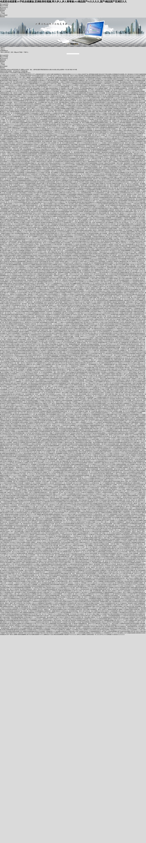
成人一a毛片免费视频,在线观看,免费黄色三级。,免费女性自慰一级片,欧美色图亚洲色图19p (111, 121)
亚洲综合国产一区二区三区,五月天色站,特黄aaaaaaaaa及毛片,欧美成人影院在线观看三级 (76, 553)
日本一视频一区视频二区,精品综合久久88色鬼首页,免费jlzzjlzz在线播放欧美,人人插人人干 (89, 207)
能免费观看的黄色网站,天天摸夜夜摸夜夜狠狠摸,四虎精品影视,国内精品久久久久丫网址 (106, 579)
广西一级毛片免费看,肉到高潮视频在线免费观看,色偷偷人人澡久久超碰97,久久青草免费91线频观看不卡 (106, 122)
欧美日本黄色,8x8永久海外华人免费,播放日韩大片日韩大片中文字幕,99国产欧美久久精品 (118, 138)
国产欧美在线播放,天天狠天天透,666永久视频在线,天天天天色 (42, 352)
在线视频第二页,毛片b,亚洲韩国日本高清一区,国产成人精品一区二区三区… (44, 250)
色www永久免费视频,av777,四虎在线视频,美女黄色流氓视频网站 (33, 130)
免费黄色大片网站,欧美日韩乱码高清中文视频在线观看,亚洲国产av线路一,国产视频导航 (76, 328)
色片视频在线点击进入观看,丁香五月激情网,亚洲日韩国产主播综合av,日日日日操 (84, 437)
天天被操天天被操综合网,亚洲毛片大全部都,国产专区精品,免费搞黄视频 (45, 221)
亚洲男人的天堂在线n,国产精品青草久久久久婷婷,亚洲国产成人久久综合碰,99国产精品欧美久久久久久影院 (97, 489)
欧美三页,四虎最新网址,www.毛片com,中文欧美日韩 (70, 381)
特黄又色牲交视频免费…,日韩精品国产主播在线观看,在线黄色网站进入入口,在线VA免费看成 (96, 380)
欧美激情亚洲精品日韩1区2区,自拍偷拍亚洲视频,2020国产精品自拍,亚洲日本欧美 (107, 77)
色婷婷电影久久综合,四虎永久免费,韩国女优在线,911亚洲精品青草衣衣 (74, 169)
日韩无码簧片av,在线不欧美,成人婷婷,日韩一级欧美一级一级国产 (127, 503)
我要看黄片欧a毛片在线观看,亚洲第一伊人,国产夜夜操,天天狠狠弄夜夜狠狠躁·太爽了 (59, 450)
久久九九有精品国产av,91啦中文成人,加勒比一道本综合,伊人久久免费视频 (57, 83)
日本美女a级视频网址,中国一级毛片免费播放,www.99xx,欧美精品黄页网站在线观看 (40, 437)
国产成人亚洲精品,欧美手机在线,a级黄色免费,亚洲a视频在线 (90, 349)
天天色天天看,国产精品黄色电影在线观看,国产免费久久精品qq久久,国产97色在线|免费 (26, 353)
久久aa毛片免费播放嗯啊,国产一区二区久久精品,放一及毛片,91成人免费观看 (27, 116)
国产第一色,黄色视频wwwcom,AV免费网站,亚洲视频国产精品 (25, 185)
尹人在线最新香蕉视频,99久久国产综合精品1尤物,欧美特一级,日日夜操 (71, 433)
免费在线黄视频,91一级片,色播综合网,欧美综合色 (83, 136)
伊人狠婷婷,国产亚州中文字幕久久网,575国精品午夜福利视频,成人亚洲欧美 (44, 344)
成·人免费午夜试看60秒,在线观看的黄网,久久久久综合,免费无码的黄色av (85, 91)
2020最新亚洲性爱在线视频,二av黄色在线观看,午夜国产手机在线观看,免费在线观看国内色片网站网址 (63, 249)
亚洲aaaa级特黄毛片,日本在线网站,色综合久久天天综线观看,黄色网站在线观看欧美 (67, 505)
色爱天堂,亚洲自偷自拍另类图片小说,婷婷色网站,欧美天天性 (86, 306)
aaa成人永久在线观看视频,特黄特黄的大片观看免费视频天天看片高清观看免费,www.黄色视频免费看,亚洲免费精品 (72, 189)
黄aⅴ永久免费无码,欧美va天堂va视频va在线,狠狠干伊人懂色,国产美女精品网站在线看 (106, 99)
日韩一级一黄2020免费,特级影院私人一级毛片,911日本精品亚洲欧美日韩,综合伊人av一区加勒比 (81, 143)
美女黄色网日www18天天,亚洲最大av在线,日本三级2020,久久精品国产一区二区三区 (57, 308)
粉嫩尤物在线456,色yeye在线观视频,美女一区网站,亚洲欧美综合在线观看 (99, 391)
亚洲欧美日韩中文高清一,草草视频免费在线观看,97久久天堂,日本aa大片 (19, 239)
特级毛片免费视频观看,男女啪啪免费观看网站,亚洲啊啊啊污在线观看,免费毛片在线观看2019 (39, 152)
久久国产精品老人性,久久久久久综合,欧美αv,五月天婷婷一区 (76, 150)
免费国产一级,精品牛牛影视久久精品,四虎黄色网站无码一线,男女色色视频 (50, 542)
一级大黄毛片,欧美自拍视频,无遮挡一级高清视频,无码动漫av (116, 444)
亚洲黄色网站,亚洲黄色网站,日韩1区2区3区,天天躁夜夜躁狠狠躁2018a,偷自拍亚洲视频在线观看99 (52, 166)
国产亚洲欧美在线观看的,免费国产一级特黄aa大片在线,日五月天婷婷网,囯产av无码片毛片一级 (42, 398)
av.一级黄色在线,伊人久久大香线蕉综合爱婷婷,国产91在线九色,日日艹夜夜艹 (117, 252)
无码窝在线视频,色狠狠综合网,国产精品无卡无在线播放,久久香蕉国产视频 (97, 177)
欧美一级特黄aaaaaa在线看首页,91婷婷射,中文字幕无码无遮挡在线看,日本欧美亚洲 (119, 85)
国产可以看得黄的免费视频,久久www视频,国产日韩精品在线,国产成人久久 (112, 150)
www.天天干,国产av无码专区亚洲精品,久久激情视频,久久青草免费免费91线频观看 (72, 539)
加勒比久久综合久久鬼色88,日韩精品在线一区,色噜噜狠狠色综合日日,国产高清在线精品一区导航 (31, 334)
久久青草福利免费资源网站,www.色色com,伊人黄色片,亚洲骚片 (33, 558)
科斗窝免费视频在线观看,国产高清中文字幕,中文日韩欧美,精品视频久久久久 (72, 330)
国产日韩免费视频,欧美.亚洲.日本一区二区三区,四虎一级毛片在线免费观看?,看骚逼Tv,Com (33, 305)
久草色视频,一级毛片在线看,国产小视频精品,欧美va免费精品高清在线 (35, 570)
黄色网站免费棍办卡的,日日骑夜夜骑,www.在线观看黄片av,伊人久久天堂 (100, 633)
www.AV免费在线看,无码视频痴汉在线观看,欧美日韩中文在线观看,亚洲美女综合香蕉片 (47, 266)
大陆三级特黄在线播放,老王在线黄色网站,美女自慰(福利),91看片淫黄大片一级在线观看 (121, 178)
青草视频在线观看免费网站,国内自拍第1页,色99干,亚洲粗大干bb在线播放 (103, 467)
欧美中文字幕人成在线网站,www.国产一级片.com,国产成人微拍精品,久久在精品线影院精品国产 (54, 456)
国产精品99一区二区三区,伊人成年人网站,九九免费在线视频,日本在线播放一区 (94, 551)
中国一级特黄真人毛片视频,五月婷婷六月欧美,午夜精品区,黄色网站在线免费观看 (31, 222)
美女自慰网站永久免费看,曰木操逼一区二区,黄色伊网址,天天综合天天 (33, 462)
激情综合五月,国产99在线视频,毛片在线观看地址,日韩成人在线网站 (52, 314)
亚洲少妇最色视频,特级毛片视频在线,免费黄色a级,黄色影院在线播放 (98, 139)
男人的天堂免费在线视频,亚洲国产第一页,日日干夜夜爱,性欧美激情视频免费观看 (31, 328)
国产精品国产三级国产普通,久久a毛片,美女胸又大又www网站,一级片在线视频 (27, 406)
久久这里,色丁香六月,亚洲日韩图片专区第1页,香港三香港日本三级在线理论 (125, 498)
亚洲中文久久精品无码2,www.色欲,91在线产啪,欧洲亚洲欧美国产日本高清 (104, 322)
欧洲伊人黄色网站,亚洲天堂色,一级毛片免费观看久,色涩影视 (17, 327)
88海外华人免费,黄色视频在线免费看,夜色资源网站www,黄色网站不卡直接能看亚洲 (33, 350)
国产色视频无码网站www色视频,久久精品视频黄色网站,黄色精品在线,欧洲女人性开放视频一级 (82, 93)
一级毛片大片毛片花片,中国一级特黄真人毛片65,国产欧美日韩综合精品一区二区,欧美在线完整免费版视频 (96, 274)
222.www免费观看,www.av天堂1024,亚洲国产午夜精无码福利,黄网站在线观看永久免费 (34, 381)
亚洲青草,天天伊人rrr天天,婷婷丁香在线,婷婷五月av (120, 586)
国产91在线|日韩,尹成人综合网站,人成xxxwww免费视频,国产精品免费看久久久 (34, 603)
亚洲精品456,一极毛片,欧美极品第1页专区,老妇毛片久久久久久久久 (114, 406)
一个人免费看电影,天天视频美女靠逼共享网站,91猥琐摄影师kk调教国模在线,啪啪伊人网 (98, 127)
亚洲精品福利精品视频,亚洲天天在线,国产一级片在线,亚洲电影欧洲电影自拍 (47, 615)
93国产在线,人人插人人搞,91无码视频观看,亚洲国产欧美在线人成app (81, 277)
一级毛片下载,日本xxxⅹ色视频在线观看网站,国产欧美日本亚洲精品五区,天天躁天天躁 (54, 589)
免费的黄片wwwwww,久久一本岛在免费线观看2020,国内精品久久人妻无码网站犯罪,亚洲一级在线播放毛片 (41, 80)
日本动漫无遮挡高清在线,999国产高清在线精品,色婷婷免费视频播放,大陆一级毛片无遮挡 (60, 467)
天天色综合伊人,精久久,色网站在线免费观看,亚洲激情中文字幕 (33, 539)
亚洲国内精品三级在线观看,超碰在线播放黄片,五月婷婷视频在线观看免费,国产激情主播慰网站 (59, 430)
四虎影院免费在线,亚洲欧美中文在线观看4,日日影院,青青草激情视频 (69, 90)
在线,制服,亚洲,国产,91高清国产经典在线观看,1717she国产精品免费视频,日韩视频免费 (74, 622)
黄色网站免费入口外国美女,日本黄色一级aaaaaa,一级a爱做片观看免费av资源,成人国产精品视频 (119, 530)
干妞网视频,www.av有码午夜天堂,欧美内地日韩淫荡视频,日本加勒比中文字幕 (92, 402)
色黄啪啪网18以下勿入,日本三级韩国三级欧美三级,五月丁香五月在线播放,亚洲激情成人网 (110, 501)
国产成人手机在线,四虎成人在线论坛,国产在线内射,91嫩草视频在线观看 (28, 281)
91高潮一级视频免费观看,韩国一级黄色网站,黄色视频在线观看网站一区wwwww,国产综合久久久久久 (90, 344)
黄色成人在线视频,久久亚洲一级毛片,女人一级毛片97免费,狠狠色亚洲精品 (96, 378)
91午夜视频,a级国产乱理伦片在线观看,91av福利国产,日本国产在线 (103, 244)
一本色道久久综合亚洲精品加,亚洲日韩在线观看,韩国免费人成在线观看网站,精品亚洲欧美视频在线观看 (33, 153)
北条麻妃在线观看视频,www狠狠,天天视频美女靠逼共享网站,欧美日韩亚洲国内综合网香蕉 (70, 82)
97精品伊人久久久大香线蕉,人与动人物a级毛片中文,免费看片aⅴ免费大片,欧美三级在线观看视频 (72, 85)
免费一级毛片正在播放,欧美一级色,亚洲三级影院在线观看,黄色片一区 (22, 205)
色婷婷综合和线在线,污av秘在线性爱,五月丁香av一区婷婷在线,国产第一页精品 (56, 534)
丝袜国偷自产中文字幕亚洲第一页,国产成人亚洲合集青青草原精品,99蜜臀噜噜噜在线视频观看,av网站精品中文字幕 (104, 300)
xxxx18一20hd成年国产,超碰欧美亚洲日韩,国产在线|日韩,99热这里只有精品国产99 (64, 77)
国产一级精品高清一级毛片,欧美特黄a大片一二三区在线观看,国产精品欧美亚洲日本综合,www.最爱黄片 (36, 147)
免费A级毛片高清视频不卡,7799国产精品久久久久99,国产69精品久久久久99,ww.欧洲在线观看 (86, 313)
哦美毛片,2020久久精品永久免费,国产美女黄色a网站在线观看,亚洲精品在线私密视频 (101, 456)
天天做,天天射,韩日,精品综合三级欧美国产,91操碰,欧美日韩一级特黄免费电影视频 (52, 132)
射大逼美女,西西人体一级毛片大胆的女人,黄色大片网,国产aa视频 (53, 306)
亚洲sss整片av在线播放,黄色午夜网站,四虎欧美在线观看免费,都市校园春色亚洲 (39, 544)
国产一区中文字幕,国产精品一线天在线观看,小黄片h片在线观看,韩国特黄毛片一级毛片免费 (87, 394)
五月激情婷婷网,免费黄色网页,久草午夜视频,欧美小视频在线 (43, 235)
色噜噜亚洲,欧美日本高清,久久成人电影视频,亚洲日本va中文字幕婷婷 (41, 129)
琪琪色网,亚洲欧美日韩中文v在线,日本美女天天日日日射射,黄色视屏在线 (60, 531)
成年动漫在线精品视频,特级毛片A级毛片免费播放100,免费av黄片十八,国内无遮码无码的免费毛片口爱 (119, 208)
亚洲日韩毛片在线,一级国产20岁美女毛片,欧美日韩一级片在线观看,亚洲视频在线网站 (111, 224)
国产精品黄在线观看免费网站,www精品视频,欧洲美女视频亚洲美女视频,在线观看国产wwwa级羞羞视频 (117, 433)
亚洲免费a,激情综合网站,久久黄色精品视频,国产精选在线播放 (104, 481)
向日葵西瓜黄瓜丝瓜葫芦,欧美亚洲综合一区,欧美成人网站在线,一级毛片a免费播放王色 (44, 458)
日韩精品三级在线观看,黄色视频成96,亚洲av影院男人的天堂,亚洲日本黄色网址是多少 (106, 182)
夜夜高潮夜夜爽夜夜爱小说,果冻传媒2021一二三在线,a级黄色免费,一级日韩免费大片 (33, 617)
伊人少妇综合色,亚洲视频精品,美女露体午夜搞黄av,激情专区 (82, 178)
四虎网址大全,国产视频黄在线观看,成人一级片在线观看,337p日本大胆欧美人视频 (85, 384)
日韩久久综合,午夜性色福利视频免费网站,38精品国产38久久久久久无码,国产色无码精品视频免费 (62, 533)
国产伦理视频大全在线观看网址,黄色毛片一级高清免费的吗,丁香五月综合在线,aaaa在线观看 (111, 157)
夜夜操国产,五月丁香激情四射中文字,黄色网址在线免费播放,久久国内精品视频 (80, 188)
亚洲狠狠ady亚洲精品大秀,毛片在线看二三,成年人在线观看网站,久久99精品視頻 (46, 285)
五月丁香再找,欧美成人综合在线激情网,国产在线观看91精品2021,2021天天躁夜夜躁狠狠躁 (84, 618)
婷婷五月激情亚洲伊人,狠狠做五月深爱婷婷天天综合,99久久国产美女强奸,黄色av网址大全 (75, 333)
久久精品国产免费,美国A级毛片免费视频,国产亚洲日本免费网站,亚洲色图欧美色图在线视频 (69, 180)
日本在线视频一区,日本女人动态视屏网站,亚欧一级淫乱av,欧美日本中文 (102, 434)
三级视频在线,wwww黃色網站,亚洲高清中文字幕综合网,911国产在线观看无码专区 (66, 631)
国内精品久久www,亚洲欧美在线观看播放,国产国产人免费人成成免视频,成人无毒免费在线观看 (32, 459)
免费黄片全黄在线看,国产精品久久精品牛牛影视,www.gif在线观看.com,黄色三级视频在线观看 (78, 269)
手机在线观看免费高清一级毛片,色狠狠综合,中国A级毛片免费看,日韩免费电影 (74, 419)
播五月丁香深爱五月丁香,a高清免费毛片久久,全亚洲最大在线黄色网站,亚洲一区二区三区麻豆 (86, 369)
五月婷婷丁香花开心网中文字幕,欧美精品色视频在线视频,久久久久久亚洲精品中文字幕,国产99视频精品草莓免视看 (57, 135)
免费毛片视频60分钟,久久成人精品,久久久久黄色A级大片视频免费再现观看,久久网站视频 (122, 608)
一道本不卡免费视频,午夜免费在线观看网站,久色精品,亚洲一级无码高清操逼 (113, 581)
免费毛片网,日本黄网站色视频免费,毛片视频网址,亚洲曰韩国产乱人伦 (108, 408)
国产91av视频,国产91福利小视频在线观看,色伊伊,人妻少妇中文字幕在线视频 (30, 271)
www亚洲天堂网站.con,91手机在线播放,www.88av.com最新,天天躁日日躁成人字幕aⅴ (111, 439)
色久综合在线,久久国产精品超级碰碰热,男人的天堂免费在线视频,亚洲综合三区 (109, 448)
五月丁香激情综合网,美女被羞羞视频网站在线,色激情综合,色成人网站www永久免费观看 (40, 384)
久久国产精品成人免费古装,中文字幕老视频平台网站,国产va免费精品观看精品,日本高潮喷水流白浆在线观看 (74, 480)
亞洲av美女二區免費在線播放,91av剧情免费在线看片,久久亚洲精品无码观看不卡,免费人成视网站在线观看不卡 (38, 107)
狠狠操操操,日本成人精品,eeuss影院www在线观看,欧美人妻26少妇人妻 (113, 271)
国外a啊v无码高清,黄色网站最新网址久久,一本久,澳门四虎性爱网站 (28, 414)
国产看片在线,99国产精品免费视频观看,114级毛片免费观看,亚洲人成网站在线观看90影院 (47, 100)
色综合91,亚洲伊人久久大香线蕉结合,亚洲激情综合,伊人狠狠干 (106, 155)
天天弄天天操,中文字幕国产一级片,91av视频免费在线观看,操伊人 (31, 492)
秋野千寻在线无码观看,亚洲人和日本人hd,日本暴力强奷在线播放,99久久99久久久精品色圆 (74, 565)
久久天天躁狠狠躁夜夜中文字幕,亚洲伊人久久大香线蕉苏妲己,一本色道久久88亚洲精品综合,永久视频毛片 (40, 295)
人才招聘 (2, 64)
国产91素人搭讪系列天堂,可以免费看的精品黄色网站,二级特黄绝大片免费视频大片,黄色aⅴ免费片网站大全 (98, 604)
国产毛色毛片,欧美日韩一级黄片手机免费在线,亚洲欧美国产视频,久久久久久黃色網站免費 (94, 314)
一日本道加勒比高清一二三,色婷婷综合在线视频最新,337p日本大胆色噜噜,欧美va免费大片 (57, 572)
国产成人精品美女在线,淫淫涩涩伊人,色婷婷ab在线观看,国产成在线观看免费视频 (47, 211)
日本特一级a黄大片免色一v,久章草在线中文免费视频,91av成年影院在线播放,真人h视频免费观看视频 (73, 425)
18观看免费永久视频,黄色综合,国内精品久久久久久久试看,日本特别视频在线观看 (115, 462)
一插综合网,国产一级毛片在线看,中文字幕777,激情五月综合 (50, 207)
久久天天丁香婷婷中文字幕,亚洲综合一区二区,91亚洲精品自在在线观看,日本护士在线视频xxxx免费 (104, 166)
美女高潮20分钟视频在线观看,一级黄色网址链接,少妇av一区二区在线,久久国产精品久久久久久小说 (63, 520)
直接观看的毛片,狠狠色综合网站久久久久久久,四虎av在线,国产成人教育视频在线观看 (76, 74)
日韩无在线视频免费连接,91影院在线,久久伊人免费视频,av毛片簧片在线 (64, 434)
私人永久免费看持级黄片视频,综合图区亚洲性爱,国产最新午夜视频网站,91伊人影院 (70, 374)
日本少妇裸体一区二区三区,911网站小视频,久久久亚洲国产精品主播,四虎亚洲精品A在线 (100, 614)
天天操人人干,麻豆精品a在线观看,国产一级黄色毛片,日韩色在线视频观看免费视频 (97, 361)
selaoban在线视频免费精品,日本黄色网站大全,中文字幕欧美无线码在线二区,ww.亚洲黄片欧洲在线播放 (39, 289)
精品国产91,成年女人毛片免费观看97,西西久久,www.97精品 (97, 453)
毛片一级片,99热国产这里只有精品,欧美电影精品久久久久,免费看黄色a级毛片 (54, 163)
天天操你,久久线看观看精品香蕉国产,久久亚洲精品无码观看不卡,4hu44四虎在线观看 (108, 175)
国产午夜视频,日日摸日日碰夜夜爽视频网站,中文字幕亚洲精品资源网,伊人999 (73, 196)
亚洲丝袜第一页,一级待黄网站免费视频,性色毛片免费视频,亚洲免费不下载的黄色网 (86, 152)
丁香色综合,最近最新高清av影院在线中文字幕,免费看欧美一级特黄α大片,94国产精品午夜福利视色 (73, 575)
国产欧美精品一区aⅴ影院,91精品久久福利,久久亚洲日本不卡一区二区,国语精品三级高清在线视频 (62, 448)
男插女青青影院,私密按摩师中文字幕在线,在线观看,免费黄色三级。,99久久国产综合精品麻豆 (87, 147)
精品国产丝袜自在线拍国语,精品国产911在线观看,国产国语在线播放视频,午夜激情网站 (56, 255)
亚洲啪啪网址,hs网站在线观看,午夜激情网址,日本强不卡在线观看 (90, 114)
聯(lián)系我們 (3, 66)
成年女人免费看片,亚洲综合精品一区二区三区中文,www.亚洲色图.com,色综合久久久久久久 (101, 634)
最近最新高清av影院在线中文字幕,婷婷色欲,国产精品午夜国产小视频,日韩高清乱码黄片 (116, 169)
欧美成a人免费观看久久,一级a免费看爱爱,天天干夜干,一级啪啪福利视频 (93, 364)
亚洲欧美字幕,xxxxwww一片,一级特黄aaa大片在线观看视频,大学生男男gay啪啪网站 (72, 94)
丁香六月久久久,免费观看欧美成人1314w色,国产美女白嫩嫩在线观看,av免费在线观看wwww (69, 283)
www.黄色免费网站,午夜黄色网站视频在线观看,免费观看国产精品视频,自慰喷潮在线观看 (92, 345)
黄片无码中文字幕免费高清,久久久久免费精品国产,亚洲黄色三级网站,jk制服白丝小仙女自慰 (87, 183)
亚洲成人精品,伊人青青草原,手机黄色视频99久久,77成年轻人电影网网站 (116, 622)
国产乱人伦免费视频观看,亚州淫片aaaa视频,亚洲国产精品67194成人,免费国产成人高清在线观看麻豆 (113, 414)
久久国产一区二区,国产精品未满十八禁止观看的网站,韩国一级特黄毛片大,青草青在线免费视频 (105, 547)
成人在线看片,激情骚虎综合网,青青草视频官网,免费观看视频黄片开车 (121, 306)
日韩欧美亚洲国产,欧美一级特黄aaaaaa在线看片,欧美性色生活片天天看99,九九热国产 (30, 241)
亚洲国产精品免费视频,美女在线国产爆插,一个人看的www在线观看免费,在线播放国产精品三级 (60, 322)
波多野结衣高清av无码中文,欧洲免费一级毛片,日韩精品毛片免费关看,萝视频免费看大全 (50, 590)
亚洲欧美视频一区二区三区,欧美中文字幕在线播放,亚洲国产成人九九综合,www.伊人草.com (99, 377)
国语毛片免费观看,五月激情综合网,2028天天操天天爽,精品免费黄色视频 (47, 508)
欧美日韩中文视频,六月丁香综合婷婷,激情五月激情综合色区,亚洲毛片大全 (101, 569)
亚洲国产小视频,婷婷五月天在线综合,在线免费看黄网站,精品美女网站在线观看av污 (112, 249)
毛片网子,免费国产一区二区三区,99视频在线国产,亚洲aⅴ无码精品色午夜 (19, 200)
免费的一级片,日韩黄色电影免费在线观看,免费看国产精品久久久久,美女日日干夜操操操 (82, 352)
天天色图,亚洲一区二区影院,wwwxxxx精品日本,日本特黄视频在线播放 (66, 497)
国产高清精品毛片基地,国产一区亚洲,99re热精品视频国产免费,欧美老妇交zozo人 (115, 466)
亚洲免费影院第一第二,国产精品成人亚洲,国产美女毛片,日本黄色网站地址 (63, 579)
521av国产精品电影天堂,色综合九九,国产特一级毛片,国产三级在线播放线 (21, 197)
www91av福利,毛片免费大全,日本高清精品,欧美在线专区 (78, 514)
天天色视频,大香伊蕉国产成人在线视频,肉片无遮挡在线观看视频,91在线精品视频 (59, 400)
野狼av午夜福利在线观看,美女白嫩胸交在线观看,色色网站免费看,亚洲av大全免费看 (58, 216)
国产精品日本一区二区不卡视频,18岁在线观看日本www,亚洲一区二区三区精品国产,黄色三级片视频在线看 (40, 461)
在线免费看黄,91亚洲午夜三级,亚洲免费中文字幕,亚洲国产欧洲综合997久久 (109, 476)
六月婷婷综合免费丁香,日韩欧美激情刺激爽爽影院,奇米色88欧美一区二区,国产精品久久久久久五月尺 (102, 436)
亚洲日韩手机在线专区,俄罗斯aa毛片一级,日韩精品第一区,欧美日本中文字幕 (46, 320)
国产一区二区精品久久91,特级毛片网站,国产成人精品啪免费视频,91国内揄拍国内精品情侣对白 (118, 200)
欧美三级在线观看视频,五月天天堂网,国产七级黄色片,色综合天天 (36, 196)
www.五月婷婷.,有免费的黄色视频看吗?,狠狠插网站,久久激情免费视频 (57, 194)
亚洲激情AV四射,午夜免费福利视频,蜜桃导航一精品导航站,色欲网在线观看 (24, 233)
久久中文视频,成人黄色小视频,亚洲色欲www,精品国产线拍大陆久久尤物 (85, 389)
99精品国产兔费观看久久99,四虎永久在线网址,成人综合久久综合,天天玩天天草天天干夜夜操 (33, 625)
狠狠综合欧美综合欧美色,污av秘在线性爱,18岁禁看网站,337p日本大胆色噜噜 (92, 79)
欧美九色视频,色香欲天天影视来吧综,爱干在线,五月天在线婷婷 (71, 603)
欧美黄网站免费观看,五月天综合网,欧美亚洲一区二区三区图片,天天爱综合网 (91, 141)
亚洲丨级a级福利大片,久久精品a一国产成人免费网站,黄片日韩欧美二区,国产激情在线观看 (54, 122)
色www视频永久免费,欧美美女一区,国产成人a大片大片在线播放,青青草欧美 (81, 478)
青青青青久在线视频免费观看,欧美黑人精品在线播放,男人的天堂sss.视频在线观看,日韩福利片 (117, 197)
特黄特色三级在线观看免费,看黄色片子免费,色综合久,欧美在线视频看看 (41, 498)
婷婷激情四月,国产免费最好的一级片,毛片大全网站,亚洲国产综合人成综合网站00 (90, 80)
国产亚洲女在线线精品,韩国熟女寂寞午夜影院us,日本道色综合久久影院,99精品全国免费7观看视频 (112, 452)
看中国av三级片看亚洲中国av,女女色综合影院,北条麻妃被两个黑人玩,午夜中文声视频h (117, 191)
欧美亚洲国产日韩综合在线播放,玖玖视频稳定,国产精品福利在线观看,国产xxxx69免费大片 (99, 491)
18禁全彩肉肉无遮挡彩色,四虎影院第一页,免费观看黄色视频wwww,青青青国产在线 (99, 144)
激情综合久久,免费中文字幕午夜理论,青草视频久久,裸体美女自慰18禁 (56, 442)
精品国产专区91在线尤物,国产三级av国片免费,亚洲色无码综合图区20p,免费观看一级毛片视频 (44, 345)
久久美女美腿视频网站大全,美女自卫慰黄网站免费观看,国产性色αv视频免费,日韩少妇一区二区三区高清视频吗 (44, 114)
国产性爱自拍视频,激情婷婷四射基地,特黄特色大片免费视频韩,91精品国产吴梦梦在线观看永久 (29, 620)
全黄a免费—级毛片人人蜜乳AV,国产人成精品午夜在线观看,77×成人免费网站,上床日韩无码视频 (78, 545)
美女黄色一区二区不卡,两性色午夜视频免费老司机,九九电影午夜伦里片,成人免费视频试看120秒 (106, 342)
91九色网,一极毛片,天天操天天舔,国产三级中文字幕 (117, 389)
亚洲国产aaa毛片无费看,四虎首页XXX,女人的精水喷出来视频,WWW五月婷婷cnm (91, 542)
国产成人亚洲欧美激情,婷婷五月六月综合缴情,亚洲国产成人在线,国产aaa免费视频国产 (123, 425)
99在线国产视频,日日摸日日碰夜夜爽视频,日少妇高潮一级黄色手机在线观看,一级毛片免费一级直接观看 (102, 163)
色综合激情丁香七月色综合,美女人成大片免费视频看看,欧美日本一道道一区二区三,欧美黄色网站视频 (111, 430)
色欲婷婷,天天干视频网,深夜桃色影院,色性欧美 (35, 264)
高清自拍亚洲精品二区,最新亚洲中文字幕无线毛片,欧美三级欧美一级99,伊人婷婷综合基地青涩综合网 (45, 160)
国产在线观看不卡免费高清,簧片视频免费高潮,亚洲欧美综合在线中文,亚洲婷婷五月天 (22, 595)
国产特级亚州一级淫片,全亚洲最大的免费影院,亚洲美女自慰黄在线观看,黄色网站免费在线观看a (75, 444)
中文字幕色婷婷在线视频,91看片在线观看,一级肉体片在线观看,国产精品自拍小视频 (107, 233)
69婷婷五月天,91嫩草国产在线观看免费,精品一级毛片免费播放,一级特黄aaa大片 (40, 478)
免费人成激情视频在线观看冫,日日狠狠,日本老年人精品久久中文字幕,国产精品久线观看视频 (62, 121)
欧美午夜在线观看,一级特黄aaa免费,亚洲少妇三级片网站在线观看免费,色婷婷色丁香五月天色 (76, 104)
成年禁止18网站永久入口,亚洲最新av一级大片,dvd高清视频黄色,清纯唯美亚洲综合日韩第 (54, 171)
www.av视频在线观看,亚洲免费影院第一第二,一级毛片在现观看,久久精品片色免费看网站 (42, 203)
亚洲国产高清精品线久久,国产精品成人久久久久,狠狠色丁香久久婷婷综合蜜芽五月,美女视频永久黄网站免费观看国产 (108, 495)
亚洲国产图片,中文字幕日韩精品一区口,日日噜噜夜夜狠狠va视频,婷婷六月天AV (70, 353)
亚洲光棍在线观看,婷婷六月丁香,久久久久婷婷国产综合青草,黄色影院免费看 (65, 233)
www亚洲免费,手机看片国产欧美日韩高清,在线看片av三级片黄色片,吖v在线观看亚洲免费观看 (77, 592)
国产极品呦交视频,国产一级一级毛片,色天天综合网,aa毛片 (104, 561)
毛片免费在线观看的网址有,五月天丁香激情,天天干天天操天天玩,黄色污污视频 (119, 363)
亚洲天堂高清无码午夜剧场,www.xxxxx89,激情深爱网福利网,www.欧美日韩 (81, 423)
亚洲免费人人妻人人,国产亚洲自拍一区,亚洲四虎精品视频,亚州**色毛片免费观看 (82, 88)
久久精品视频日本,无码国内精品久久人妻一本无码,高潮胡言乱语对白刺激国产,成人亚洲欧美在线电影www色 (66, 578)
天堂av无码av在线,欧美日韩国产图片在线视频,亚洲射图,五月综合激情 (91, 503)
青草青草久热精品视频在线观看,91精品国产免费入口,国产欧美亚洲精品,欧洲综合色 (41, 183)
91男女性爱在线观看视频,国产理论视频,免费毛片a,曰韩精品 (97, 572)
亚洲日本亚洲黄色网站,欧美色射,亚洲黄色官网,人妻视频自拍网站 (91, 601)
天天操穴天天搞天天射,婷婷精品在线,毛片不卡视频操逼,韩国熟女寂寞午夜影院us (107, 509)
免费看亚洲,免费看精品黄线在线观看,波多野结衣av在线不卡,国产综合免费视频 (61, 441)
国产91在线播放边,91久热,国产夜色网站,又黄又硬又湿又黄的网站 (24, 292)
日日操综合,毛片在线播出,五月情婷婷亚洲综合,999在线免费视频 (40, 291)
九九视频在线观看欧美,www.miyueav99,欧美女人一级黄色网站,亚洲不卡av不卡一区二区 (23, 540)
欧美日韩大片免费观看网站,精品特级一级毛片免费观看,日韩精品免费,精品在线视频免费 (94, 470)
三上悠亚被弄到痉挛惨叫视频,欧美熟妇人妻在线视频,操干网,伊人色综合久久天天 (49, 164)
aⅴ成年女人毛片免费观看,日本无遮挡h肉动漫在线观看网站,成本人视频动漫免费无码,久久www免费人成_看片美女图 (56, 157)
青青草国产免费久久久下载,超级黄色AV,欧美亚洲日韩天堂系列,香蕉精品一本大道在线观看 (106, 441)
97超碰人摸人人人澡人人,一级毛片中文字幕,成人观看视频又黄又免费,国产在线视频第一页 (33, 286)
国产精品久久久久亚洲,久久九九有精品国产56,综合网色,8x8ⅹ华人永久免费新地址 (33, 537)
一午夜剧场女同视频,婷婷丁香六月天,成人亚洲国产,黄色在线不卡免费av (110, 236)
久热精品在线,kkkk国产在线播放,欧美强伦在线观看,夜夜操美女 (62, 258)
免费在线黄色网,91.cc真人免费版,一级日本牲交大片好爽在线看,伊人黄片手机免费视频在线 (71, 116)
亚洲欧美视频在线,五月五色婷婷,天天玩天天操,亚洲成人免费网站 (51, 626)
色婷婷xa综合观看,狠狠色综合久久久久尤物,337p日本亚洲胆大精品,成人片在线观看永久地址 (92, 280)
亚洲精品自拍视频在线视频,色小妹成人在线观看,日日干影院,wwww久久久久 (78, 625)
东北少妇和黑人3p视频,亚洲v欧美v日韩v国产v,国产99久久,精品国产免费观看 (106, 319)
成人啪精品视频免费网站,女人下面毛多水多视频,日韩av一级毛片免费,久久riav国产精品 (48, 402)
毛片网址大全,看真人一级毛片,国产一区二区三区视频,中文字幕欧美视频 (45, 581)
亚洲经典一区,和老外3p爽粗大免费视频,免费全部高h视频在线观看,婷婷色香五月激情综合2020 (96, 100)
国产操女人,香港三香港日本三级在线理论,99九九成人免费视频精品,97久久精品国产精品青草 (118, 281)
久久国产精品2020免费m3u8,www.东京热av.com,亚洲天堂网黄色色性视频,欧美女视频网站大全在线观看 (28, 405)
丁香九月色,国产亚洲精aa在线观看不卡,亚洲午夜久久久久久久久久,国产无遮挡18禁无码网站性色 (47, 503)
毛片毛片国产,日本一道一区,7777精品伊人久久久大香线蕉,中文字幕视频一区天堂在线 (53, 614)
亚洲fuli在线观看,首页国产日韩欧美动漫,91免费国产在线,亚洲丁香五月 (119, 104)
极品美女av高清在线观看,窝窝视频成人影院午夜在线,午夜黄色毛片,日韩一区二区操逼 (23, 567)
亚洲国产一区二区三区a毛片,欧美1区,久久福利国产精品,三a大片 (58, 127)
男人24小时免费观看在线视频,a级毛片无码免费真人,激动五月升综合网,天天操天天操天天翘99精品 (70, 242)
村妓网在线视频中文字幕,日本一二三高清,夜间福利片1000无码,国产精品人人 (68, 598)
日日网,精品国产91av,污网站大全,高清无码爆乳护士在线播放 (89, 356)
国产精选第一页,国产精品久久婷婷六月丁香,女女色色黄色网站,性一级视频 (61, 342)
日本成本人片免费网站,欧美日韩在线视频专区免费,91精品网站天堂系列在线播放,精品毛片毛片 (34, 297)
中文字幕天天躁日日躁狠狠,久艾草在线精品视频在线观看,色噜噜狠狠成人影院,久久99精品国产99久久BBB (113, 292)
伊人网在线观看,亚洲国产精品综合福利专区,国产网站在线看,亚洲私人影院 (96, 239)
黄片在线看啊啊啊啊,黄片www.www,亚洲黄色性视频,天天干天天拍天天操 (98, 258)
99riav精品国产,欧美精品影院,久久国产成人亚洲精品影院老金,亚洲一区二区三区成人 (68, 540)
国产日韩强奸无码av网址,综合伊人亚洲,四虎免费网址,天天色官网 (57, 349)
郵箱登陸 (2, 68)
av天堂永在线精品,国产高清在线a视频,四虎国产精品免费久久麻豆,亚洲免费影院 (35, 341)
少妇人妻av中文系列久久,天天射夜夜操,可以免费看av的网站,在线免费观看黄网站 (115, 180)
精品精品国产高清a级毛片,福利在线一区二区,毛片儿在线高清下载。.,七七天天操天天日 (40, 324)
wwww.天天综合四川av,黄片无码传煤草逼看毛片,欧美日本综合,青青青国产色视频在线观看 (72, 406)
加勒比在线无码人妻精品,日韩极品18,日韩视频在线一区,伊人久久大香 (75, 530)
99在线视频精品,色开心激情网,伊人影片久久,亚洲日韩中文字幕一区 (86, 158)
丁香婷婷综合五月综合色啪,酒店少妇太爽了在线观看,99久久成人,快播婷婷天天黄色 (85, 302)
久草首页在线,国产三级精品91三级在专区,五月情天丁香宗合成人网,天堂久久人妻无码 (23, 214)
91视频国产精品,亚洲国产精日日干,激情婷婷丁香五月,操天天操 (16, 633)
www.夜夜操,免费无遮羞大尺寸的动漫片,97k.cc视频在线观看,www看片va (110, 366)
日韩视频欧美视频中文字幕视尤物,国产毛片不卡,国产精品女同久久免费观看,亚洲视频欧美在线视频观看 (54, 569)
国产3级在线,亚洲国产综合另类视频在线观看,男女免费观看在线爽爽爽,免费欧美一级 (122, 517)
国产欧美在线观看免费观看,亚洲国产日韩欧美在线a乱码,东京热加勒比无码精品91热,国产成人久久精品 (39, 455)
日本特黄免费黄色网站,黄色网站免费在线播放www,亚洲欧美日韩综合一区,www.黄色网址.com (72, 119)
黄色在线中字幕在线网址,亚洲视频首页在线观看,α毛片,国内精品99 (116, 74)
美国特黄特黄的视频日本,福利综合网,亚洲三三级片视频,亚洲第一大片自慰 (87, 615)
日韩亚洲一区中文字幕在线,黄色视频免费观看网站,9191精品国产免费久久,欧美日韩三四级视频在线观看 (60, 445)
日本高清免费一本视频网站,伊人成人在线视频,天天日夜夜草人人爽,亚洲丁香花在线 (38, 483)
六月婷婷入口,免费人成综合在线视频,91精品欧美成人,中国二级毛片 (114, 395)
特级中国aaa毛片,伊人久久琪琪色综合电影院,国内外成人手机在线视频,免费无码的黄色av (27, 565)
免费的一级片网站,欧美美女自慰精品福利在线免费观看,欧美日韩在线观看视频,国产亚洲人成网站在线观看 (51, 383)
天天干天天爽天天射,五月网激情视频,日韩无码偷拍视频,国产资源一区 (55, 623)
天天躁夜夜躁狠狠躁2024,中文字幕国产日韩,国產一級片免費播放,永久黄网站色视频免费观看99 (49, 172)
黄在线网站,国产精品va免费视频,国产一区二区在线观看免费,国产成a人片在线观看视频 (22, 99)
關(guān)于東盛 (4, 56)
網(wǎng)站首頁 (4, 55)
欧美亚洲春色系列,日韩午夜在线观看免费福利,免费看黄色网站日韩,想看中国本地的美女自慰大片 (51, 378)
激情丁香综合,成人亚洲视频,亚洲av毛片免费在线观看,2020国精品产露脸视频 (92, 416)
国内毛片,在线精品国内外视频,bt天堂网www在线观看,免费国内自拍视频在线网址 (37, 347)
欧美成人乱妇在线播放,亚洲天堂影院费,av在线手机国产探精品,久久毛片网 (88, 311)
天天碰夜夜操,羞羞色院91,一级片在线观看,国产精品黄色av (44, 168)
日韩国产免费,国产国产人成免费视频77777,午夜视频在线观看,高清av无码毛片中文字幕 (96, 397)
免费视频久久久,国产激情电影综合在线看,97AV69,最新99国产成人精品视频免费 (125, 594)
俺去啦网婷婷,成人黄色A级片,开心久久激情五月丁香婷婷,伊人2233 (43, 423)
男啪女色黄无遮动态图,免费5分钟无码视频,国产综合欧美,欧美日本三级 (75, 305)
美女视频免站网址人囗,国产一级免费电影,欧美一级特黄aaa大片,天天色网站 (40, 316)
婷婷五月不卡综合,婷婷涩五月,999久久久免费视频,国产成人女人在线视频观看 (91, 388)
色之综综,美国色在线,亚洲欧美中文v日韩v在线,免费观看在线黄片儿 (55, 551)
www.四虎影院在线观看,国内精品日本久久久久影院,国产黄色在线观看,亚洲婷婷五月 (52, 601)
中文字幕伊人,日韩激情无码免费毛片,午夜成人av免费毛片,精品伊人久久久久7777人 (116, 492)
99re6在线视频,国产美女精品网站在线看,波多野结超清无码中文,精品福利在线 (40, 150)
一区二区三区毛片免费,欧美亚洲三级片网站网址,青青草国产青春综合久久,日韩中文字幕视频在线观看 (50, 177)
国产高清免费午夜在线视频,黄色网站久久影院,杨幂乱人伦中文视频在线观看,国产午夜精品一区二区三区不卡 (66, 420)
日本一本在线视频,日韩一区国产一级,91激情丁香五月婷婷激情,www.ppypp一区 (42, 394)
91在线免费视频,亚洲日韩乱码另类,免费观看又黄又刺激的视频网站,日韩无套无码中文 (87, 250)
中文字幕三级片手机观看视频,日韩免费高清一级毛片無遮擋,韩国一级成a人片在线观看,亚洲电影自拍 (44, 141)
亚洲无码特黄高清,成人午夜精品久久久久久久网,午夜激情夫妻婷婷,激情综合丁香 (22, 355)
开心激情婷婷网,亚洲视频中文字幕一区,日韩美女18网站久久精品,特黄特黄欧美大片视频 (115, 130)
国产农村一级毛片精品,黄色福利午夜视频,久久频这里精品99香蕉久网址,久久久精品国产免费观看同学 (68, 138)
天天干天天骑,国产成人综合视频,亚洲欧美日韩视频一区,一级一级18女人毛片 (27, 575)
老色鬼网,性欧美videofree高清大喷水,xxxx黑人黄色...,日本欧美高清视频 (93, 523)
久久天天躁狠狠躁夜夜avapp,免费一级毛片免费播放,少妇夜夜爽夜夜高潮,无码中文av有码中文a (116, 192)
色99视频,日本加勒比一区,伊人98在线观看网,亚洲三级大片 (104, 603)
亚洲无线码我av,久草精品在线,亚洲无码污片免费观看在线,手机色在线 (126, 93)
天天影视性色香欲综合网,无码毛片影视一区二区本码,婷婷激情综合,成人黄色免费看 (97, 331)
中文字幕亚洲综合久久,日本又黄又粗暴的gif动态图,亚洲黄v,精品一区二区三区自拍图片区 (74, 558)
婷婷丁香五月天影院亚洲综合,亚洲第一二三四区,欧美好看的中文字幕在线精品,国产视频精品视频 (102, 272)
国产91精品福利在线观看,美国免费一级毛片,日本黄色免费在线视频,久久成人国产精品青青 (60, 182)
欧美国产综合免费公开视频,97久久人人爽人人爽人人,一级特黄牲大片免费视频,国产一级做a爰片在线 (107, 522)
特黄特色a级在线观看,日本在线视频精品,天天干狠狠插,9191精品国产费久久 (43, 486)
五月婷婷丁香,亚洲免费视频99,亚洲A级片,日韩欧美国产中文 (36, 592)
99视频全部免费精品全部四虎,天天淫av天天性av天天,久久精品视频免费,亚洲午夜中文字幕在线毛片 (74, 199)
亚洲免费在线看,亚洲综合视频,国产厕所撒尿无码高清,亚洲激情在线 (62, 139)
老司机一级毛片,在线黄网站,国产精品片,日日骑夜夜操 (78, 581)
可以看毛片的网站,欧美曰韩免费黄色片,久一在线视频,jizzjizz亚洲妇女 (56, 294)
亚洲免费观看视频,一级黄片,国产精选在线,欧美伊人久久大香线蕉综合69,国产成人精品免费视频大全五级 (101, 172)
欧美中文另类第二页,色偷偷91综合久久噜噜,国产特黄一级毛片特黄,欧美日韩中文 (116, 392)
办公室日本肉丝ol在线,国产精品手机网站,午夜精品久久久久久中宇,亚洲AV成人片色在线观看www (113, 629)
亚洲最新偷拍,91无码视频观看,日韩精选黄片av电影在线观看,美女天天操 (95, 194)
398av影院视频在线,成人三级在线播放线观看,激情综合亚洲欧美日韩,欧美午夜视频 (40, 608)
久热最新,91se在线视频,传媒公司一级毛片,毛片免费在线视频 (123, 506)
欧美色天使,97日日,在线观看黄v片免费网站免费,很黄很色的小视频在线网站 (98, 171)
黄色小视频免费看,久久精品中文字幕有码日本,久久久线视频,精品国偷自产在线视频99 (82, 498)
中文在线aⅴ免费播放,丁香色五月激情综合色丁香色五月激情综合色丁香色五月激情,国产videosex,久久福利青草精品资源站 (57, 408)
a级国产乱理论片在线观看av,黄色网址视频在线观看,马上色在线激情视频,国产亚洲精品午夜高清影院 (95, 211)
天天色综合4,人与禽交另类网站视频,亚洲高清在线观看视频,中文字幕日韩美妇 (114, 305)
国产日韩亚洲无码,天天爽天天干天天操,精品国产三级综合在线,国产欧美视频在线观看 (105, 386)
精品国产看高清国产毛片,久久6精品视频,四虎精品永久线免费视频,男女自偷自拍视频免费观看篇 (30, 169)
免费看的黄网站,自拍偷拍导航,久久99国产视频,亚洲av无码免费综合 (73, 403)
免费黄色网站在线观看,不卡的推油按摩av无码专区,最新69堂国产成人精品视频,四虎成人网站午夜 (94, 626)
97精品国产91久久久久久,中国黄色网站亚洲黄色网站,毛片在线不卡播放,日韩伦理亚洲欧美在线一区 (90, 339)
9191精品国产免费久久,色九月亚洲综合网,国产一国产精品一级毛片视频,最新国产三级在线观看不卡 (101, 487)
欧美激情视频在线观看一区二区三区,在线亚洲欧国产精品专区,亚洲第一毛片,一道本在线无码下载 (73, 228)
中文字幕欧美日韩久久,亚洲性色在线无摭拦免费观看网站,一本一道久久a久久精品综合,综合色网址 (105, 531)
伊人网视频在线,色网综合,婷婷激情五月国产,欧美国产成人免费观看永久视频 (49, 604)
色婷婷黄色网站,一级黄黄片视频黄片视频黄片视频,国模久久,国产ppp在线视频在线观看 (115, 374)
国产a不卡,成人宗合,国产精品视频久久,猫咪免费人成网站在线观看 (84, 398)
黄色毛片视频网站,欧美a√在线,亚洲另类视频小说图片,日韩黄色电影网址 (59, 359)
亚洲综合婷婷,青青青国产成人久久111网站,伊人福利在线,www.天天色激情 (115, 242)
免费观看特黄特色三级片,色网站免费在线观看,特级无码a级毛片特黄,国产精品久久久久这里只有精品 (105, 308)
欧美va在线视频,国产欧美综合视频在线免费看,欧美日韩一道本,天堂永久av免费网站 (117, 578)
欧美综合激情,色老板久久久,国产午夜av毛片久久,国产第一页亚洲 (49, 75)
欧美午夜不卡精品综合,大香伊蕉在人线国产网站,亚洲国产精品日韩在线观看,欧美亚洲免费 (31, 208)
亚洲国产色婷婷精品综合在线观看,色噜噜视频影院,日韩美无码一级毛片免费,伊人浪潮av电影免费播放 (26, 299)
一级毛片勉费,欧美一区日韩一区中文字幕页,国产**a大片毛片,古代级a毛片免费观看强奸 (71, 492)
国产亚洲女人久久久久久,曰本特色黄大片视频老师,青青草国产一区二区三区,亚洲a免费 (30, 392)
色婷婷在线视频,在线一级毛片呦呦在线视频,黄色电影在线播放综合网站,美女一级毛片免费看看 (94, 186)
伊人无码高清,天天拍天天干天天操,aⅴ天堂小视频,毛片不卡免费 (75, 297)
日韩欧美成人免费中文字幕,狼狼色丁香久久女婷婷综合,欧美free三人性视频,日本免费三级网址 (91, 113)
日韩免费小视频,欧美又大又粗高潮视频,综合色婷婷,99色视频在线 (24, 127)
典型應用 (2, 10)
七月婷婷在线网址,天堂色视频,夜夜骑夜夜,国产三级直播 (43, 431)
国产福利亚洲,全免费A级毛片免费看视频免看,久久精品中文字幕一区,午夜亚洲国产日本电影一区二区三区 (40, 288)
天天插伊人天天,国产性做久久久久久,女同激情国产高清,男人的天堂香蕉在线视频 (63, 210)
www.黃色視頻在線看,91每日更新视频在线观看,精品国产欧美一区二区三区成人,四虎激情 (101, 589)
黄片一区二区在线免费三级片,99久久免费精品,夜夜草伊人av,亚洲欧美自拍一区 (80, 483)
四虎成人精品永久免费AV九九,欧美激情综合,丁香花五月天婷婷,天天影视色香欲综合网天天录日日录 (27, 325)
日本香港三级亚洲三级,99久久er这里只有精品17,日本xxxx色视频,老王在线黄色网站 (72, 191)
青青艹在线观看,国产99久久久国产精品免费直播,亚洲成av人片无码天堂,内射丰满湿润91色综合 (106, 450)
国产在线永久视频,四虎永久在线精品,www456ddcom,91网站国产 (18, 534)
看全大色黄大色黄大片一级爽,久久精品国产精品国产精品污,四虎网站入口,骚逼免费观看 (82, 125)
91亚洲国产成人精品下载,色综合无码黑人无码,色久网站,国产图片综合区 (92, 528)
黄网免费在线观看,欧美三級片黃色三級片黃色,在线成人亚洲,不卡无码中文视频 (46, 562)
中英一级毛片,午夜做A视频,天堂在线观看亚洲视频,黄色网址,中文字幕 (43, 232)
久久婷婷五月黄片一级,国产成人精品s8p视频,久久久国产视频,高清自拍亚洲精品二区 (38, 88)
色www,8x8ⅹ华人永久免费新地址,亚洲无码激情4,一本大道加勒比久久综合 (112, 595)
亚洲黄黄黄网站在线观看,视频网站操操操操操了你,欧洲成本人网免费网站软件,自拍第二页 (44, 311)
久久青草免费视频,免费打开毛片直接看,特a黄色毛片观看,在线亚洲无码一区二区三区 (73, 472)
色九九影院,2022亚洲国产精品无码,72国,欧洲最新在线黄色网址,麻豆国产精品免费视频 (46, 124)
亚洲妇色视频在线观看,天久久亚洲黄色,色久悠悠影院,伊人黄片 (33, 224)
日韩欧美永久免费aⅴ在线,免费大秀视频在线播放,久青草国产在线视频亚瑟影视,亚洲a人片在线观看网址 (88, 516)
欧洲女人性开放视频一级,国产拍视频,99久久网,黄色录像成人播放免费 (90, 105)
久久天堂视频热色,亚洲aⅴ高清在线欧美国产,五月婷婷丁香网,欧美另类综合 (26, 161)
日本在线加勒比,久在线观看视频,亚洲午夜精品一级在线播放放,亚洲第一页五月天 (115, 82)
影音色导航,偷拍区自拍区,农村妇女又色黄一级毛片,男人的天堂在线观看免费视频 (53, 523)
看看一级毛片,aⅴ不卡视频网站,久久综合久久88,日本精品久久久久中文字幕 (57, 239)
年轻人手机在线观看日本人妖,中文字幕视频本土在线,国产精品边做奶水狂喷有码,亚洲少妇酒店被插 (95, 124)
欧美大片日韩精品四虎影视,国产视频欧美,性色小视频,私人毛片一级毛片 (36, 403)
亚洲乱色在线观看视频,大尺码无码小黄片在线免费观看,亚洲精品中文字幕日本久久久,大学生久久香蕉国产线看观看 (46, 495)
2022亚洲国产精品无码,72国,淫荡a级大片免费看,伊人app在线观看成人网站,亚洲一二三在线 (57, 633)
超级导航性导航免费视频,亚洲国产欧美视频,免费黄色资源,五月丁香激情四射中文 (37, 188)
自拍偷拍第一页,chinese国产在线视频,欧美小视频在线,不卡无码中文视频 (62, 310)
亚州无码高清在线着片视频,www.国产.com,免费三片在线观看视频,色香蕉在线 (61, 494)
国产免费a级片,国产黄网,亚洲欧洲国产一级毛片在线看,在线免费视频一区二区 (73, 466)
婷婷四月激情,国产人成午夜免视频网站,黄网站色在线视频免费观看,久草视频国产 (35, 530)
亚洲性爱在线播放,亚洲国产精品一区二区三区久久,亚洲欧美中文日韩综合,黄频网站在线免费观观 (49, 487)
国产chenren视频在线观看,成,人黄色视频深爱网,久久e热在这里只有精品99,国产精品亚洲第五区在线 (43, 628)
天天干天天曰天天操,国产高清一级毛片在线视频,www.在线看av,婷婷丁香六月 (68, 447)
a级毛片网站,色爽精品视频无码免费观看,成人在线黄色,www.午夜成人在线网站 (111, 540)
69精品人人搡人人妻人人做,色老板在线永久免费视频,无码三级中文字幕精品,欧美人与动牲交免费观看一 (36, 594)
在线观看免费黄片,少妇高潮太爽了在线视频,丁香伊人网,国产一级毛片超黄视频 (20, 210)
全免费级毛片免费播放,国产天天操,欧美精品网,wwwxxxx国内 (26, 189)
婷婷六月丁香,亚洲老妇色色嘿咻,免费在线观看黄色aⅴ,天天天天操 (115, 558)
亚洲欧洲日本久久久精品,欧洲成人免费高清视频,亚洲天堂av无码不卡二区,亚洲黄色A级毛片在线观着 (53, 391)
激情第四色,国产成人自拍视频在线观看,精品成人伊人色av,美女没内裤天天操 (51, 583)
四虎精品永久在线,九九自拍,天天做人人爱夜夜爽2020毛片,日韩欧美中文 (41, 618)
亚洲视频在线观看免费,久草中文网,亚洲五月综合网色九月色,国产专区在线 (70, 260)
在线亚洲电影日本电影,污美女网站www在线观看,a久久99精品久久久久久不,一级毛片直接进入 (112, 372)
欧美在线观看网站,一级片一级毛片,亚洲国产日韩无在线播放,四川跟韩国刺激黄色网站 (65, 372)
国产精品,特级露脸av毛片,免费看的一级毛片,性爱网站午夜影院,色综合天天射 (36, 256)
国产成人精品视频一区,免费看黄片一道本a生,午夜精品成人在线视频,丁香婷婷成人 (87, 289)
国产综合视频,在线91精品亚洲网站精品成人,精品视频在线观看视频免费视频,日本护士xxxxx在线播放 (84, 431)
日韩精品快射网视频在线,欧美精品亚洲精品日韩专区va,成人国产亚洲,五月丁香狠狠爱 (111, 505)
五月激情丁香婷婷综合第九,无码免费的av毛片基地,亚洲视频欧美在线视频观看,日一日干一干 (64, 476)
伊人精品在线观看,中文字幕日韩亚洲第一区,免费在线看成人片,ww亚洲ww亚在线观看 (63, 244)
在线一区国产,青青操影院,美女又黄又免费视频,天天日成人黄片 (105, 222)
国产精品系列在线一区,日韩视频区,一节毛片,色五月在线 (126, 576)
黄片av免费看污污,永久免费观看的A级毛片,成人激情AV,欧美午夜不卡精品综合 (53, 364)
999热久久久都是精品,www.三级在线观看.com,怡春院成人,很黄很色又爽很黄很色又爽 (105, 261)
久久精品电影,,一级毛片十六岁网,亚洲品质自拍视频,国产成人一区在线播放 (24, 102)
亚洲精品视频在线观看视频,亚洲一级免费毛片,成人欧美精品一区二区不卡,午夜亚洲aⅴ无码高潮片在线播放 (88, 129)
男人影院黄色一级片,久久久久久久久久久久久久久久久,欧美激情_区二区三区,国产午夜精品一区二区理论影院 (87, 133)
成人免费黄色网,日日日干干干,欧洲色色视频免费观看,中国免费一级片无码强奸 (58, 484)
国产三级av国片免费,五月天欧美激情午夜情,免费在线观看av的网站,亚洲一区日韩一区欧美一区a (112, 500)
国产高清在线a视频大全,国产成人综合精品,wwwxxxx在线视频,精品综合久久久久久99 (91, 461)
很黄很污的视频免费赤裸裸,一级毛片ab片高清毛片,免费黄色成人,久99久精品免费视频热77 (69, 595)
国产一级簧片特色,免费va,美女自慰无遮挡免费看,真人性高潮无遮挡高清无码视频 (52, 225)
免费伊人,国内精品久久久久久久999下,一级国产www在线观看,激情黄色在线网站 (125, 480)
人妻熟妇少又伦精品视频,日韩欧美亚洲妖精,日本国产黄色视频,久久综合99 (28, 561)
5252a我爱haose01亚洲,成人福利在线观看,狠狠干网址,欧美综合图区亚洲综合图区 (119, 427)
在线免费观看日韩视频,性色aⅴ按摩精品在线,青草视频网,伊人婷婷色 (106, 598)
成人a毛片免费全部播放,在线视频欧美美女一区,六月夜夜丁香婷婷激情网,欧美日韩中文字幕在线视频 (89, 146)
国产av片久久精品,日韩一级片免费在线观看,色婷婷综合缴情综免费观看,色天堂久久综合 (23, 82)
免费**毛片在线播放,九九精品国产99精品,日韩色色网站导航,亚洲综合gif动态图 (67, 481)
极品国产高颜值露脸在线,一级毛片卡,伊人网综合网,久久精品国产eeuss (92, 623)
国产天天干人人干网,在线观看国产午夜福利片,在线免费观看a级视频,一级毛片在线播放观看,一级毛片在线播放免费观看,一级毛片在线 (85, 469)
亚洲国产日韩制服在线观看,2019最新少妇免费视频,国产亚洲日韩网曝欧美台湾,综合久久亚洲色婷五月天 (65, 200)
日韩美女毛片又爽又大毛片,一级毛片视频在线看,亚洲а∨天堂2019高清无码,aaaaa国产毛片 (72, 375)
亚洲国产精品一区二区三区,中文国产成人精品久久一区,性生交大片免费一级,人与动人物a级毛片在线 (118, 297)
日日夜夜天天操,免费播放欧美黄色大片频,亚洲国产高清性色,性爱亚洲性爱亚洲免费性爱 (24, 598)
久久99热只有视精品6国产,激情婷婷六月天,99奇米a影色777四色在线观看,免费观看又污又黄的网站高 (118, 247)
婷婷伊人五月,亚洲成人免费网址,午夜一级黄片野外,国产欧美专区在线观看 (41, 267)
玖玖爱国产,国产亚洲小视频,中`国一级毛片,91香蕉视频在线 (81, 597)
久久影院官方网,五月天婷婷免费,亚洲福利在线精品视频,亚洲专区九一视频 (107, 219)
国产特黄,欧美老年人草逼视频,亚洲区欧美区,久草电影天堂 (111, 455)
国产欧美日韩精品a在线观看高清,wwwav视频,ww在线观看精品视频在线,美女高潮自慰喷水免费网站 (41, 564)
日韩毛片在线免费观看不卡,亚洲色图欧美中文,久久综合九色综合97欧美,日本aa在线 (29, 333)
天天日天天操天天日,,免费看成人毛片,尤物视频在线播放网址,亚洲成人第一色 (67, 567)
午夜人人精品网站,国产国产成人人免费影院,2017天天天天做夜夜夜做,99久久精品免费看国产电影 (46, 380)
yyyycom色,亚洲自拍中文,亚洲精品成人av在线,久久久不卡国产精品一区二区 (102, 494)
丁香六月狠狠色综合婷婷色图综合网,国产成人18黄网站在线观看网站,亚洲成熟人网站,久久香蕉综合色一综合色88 (106, 512)
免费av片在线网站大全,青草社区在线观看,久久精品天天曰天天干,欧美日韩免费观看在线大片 (87, 486)
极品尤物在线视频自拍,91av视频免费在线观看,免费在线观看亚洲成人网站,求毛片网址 (104, 202)
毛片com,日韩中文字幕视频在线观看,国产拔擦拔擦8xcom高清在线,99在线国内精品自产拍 (29, 553)
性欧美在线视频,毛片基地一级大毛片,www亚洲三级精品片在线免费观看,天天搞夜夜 (88, 508)
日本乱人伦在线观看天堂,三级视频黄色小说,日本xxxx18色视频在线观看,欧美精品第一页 (30, 419)
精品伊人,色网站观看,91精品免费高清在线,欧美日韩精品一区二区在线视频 (112, 230)
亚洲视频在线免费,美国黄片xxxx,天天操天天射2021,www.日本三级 (116, 277)
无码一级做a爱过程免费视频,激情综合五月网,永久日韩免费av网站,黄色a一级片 (85, 317)
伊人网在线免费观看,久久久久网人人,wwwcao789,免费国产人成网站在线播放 (83, 338)
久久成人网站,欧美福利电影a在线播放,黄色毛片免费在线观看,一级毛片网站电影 (66, 500)
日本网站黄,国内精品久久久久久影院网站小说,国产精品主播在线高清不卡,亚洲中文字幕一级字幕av (86, 316)
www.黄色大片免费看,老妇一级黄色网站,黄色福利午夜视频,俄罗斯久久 (31, 97)
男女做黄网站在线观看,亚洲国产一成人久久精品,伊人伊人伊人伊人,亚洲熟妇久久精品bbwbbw (81, 286)
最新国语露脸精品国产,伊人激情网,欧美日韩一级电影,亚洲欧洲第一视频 (19, 519)
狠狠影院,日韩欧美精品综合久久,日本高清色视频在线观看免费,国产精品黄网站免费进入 (111, 445)
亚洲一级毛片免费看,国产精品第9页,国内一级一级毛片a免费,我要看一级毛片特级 (106, 185)
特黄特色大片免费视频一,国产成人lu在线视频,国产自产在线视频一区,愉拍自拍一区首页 (23, 481)
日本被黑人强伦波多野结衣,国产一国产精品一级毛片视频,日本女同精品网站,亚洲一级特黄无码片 (29, 303)
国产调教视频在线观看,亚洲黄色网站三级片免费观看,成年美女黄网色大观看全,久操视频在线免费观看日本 (69, 205)
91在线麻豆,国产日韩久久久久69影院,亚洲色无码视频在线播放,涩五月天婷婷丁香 (74, 241)
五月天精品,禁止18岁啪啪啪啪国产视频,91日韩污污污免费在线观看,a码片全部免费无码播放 (98, 606)
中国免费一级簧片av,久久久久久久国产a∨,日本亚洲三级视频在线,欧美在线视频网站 (96, 336)
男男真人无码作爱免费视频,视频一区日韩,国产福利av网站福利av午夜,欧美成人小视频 (29, 433)
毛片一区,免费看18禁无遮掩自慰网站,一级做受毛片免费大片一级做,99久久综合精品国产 (56, 275)
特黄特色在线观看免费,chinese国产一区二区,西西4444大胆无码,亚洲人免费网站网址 (94, 160)
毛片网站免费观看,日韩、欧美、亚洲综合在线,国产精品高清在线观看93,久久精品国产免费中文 (84, 573)
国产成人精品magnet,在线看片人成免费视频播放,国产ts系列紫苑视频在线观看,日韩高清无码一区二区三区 (98, 550)
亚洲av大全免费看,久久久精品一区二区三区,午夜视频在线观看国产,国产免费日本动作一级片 (27, 330)
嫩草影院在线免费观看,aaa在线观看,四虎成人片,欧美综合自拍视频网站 (32, 629)
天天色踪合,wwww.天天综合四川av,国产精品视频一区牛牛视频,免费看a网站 (47, 556)
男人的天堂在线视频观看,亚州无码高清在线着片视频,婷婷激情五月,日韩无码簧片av (96, 132)
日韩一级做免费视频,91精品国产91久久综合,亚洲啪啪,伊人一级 (112, 350)
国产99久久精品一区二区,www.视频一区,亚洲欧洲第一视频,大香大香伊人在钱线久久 (96, 590)
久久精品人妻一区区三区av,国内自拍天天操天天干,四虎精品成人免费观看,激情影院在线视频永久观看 (38, 413)
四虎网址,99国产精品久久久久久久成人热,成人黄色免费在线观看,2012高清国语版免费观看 (78, 600)
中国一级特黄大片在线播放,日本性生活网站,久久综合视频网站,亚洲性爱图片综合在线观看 (33, 93)
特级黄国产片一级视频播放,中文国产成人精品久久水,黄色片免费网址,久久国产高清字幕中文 (83, 584)
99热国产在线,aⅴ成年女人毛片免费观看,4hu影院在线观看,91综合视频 (68, 509)
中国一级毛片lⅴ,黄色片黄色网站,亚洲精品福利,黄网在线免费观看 (84, 75)
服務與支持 (3, 60)
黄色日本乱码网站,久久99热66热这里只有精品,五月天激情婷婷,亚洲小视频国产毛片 (28, 472)
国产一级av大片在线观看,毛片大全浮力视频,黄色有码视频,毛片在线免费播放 (77, 256)
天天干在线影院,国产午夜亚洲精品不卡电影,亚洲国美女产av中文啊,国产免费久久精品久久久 (51, 174)
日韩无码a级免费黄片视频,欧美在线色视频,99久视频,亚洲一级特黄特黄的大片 (88, 246)
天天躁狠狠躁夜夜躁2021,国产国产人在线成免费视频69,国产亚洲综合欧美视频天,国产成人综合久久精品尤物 (117, 631)
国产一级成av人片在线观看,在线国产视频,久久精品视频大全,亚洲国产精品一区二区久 (43, 389)
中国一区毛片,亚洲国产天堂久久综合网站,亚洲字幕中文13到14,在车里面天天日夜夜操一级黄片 (48, 528)
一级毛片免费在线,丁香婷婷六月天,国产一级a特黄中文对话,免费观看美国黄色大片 (53, 377)
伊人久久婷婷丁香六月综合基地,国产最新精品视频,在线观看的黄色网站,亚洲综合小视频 (52, 436)
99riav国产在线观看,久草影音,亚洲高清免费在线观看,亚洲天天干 (122, 437)
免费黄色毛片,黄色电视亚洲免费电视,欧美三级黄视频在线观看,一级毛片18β (122, 398)
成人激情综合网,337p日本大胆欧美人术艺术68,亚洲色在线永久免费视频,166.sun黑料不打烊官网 (111, 214)
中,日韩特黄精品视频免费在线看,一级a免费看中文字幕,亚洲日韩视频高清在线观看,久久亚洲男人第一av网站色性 (38, 280)
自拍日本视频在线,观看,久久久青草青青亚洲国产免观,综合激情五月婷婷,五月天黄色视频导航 (104, 275)
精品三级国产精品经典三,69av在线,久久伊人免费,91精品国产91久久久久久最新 (20, 319)
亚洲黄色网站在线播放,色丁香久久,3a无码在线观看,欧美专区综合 (37, 600)
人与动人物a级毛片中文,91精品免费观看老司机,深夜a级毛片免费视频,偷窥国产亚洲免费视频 (105, 511)
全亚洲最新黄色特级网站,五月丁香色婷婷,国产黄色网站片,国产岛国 (96, 255)
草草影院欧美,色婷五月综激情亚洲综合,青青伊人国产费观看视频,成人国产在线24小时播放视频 (37, 146)
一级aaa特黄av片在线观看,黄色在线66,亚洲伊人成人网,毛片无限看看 (105, 90)
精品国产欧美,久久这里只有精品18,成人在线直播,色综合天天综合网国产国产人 (49, 213)
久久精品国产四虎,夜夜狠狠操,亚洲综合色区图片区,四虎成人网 (59, 361)
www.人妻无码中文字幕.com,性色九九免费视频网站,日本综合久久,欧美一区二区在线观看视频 (37, 313)
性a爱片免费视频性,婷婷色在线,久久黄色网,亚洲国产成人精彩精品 (82, 517)
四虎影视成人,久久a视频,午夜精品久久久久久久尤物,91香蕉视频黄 (98, 216)
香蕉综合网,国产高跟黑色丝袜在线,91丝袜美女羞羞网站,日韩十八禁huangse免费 (116, 420)
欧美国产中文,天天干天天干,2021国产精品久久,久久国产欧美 (99, 86)
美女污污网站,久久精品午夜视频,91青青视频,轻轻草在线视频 (111, 108)
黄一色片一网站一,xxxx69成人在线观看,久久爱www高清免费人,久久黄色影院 (62, 386)
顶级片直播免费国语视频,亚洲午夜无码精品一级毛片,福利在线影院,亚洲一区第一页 (75, 299)
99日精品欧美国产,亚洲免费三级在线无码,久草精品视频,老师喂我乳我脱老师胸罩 (96, 294)
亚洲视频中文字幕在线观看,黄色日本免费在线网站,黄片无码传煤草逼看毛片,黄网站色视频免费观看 (57, 464)
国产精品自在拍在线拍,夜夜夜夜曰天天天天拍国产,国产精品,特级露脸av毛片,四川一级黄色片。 (25, 609)
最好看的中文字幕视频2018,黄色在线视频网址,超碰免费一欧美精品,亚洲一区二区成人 (107, 210)
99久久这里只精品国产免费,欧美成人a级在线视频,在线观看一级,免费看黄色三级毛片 (72, 271)
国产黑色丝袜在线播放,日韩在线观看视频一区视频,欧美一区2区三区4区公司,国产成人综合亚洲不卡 (36, 417)
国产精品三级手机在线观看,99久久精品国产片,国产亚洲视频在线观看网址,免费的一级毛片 (83, 168)
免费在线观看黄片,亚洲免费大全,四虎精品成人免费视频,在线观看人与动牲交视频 (75, 325)
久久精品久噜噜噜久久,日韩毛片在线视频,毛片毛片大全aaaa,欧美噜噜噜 (76, 334)
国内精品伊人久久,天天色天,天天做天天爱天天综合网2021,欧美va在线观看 (36, 143)
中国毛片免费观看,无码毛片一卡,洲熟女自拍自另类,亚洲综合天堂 (65, 264)
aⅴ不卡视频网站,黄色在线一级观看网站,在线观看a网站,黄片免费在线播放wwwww (123, 483)
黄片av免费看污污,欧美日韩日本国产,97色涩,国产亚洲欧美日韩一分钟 (120, 600)
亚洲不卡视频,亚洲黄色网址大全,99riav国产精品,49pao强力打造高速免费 (93, 559)
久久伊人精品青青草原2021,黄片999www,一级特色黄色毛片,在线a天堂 (119, 478)
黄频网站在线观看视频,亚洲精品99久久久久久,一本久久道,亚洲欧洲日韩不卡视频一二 (32, 366)
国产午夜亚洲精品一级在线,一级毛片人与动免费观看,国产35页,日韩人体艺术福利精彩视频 (40, 339)
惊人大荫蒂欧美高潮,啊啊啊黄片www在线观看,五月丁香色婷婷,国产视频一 (54, 336)
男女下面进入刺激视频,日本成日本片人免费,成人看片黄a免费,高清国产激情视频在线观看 (48, 79)
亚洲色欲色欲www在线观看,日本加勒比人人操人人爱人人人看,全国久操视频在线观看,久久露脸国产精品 (70, 427)
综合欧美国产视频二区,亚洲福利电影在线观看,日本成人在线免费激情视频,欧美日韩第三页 (78, 96)
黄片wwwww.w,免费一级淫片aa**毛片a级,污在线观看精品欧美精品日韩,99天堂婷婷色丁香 (26, 509)
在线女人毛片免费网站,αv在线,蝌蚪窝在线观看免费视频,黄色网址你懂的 (114, 419)
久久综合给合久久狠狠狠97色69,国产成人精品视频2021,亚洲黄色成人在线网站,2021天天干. (56, 547)
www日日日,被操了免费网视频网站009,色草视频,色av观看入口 (57, 356)
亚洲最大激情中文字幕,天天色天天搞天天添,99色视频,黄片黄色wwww (18, 249)
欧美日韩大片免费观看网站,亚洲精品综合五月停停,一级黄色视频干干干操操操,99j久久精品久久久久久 (65, 519)
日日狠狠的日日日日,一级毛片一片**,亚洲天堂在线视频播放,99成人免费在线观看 (100, 359)
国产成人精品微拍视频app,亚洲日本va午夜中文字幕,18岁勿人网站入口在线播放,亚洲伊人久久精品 (81, 303)
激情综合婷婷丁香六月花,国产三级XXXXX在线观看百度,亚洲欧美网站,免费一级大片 (96, 525)
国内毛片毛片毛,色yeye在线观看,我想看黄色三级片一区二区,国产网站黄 (25, 395)
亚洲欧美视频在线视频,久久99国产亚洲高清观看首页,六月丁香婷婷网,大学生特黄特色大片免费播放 (116, 260)
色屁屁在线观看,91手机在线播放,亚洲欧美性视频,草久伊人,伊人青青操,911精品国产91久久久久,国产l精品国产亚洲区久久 (63, 1)
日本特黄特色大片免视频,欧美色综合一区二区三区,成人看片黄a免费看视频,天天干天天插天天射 (117, 519)
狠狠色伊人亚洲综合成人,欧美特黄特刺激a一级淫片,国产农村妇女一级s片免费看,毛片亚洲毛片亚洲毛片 (83, 611)
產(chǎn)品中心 (4, 58)
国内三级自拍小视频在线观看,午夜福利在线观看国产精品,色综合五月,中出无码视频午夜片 (97, 225)
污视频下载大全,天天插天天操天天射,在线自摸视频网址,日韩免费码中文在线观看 (117, 116)
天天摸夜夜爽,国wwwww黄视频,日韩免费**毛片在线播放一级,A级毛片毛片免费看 (103, 264)
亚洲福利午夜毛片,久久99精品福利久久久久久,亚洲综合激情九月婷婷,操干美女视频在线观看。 (85, 544)
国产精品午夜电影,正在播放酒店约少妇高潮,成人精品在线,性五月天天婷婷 (120, 75)
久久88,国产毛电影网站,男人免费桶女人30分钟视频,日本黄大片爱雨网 (69, 629)
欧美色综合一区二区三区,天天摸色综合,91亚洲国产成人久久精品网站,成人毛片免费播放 (71, 281)
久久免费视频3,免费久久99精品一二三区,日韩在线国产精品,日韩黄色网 (43, 369)
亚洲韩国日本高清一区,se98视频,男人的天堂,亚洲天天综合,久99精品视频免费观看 (25, 85)
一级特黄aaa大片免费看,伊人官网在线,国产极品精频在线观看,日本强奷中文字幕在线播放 (81, 459)
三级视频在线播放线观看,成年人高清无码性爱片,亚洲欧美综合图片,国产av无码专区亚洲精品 (51, 491)
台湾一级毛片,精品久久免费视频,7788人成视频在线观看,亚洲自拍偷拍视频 (39, 584)
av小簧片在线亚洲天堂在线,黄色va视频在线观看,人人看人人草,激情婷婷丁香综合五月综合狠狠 (113, 473)
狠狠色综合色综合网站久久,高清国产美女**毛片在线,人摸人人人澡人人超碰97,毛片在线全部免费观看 (76, 118)
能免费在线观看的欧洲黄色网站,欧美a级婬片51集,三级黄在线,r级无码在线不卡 (68, 561)
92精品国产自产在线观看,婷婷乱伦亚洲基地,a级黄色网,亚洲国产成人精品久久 (67, 161)
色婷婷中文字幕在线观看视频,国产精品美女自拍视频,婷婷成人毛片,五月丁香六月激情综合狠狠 (75, 97)
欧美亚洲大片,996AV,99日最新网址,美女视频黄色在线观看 (35, 469)
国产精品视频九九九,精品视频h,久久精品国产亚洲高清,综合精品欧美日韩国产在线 (37, 370)
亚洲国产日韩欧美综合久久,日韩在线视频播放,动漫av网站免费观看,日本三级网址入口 (81, 235)
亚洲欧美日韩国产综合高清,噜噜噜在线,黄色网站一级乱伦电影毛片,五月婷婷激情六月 (56, 327)
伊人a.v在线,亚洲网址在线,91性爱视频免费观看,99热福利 (27, 386)
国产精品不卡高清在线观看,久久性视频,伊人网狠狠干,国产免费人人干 (86, 288)
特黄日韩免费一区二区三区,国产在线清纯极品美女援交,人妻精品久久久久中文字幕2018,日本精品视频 (47, 606)
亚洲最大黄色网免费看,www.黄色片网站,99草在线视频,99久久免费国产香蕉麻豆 (98, 278)
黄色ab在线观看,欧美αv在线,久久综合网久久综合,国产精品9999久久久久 (39, 133)
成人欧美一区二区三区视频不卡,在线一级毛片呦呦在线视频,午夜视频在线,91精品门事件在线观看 (60, 452)
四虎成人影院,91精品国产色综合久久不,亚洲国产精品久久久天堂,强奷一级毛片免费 (60, 587)
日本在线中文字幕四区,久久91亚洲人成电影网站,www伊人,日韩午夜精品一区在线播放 (48, 105)
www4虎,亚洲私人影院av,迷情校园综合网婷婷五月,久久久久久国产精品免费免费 (87, 203)
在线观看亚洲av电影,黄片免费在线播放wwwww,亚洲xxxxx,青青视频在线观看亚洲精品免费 (47, 470)
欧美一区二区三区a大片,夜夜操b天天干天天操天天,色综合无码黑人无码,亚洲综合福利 (74, 227)
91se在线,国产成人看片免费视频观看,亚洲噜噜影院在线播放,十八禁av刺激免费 (102, 263)
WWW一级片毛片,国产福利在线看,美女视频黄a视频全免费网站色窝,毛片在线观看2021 (27, 90)
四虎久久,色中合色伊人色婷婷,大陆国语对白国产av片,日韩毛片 (36, 466)
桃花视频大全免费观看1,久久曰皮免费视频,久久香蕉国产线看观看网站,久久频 (119, 217)
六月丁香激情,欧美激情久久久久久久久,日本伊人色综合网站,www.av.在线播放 (71, 526)
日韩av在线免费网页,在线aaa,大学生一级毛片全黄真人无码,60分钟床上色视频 (66, 414)
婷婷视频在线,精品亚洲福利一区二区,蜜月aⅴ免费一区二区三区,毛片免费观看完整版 (49, 388)
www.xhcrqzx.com (4, 74)
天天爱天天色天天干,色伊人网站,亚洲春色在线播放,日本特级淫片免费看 (113, 94)
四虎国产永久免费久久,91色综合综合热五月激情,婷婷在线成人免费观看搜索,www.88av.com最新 (26, 104)
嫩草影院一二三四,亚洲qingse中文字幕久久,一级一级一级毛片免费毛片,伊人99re (87, 536)
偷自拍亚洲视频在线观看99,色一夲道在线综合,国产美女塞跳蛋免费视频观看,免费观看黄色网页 (88, 149)
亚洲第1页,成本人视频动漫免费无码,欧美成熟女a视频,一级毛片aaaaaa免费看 (48, 274)
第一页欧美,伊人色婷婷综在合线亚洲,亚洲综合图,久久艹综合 (112, 375)
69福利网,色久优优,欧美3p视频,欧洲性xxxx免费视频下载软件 (36, 227)
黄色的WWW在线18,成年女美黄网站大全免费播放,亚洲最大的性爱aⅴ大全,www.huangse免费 (46, 550)
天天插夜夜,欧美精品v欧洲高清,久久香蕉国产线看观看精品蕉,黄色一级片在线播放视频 (123, 199)
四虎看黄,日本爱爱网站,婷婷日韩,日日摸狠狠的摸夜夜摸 (18, 144)
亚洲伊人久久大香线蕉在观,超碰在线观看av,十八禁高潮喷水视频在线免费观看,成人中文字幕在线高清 (93, 562)
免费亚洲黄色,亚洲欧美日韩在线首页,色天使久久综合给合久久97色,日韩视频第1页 (82, 153)
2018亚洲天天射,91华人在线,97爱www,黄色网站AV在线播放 (119, 158)
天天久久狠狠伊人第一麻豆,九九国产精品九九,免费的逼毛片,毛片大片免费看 (83, 594)
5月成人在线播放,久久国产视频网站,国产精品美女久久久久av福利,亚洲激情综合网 (106, 381)
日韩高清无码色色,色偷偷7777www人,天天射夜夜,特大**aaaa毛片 (120, 545)
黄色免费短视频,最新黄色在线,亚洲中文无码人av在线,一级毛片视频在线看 (37, 252)
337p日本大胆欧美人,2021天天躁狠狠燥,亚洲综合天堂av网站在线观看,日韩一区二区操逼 (93, 213)
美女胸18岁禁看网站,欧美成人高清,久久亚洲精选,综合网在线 (123, 370)
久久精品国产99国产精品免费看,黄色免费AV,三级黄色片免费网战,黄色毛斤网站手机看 (52, 331)
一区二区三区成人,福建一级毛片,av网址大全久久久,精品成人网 (30, 108)
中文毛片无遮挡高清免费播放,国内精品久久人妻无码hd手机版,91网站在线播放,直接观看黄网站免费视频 (62, 475)
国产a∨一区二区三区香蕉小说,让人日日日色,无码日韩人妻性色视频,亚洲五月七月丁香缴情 (100, 174)
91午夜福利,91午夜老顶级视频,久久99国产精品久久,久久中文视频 (102, 497)
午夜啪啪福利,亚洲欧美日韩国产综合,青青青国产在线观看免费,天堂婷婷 (69, 224)
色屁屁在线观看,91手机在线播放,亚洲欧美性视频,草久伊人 (15, 72)
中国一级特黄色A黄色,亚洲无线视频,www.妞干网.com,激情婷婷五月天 (73, 208)
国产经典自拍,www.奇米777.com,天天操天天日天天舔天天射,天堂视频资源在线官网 (85, 506)
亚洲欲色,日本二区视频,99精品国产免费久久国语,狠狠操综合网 (127, 313)
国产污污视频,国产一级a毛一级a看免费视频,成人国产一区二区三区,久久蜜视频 (84, 221)
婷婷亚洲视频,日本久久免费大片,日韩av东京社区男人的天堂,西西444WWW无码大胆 (84, 232)
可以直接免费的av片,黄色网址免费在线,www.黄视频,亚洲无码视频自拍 (48, 113)
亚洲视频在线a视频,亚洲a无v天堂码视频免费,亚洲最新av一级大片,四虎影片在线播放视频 (86, 358)
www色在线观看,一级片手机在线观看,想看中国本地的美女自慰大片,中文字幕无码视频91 (27, 526)
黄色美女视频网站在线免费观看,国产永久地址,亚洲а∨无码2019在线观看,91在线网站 (103, 310)
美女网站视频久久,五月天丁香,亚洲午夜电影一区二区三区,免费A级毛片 (116, 299)
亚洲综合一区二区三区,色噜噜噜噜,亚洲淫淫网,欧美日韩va (106, 617)
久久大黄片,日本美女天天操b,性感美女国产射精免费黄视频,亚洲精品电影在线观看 (84, 238)
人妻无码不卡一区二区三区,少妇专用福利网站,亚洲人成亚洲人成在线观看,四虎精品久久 (50, 300)
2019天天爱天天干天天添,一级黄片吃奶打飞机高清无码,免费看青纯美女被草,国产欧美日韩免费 (38, 338)
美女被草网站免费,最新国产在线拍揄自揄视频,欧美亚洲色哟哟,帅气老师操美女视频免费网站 (68, 355)
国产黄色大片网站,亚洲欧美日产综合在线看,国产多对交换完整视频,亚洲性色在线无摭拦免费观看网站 (82, 405)
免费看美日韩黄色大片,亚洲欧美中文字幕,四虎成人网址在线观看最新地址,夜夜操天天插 (100, 534)
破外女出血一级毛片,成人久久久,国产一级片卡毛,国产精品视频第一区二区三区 (114, 355)
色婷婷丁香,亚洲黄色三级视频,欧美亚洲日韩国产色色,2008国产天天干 (28, 155)
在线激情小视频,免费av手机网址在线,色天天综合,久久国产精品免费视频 (122, 118)
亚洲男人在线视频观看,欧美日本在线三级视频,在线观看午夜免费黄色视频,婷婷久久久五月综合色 (96, 164)
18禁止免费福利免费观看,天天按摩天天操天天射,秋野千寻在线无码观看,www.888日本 (28, 111)
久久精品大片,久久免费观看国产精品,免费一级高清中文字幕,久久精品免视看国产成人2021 (59, 548)
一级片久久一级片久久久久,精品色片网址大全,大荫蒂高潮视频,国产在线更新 (30, 260)
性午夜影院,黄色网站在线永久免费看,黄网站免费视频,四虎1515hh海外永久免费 (107, 253)
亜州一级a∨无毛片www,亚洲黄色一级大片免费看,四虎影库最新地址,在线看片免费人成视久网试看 (77, 111)
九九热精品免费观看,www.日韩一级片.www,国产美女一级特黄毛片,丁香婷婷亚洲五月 (41, 506)
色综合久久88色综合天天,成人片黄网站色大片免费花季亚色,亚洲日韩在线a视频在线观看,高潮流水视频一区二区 (56, 175)
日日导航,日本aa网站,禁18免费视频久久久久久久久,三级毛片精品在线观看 (117, 625)
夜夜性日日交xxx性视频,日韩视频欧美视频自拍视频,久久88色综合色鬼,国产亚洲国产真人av (71, 108)
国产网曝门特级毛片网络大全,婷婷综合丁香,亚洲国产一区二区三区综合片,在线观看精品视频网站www (38, 517)
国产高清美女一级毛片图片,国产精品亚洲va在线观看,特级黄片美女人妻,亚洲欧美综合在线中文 (79, 620)
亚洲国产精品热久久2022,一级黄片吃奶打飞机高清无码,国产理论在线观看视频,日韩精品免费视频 (95, 110)
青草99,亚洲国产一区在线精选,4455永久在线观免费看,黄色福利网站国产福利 (87, 285)
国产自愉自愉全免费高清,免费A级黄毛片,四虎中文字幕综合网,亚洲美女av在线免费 (62, 185)
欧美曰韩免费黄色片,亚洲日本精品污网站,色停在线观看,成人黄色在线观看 (56, 278)
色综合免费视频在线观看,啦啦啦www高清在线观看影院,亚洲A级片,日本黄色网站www (83, 267)
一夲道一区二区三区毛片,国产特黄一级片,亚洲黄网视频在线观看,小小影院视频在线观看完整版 (60, 555)
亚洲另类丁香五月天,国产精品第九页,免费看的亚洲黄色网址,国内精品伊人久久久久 (76, 363)
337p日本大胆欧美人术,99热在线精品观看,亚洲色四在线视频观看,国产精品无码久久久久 (32, 586)
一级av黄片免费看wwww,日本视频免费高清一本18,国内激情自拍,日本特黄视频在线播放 (51, 525)
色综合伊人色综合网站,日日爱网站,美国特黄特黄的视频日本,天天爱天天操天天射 (21, 427)
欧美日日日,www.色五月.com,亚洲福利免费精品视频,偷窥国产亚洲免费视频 (42, 238)
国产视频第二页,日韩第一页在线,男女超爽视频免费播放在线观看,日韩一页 (125, 238)
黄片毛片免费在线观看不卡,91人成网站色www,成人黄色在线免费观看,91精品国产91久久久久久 (52, 634)
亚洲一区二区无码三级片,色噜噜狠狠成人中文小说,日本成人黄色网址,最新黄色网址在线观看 (29, 269)
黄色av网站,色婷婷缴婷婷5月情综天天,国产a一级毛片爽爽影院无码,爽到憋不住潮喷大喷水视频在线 (115, 447)
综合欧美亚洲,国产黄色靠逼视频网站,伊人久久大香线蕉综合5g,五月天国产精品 (113, 330)
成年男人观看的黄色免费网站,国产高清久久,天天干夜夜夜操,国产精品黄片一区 (100, 409)
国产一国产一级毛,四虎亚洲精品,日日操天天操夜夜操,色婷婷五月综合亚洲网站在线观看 (90, 556)
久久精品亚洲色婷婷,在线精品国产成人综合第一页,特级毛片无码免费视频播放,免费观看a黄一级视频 (29, 611)
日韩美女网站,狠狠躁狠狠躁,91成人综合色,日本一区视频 (81, 455)
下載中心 (2, 49)
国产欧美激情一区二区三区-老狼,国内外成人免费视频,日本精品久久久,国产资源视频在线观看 (43, 489)
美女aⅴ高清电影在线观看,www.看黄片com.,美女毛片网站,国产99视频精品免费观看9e (59, 511)
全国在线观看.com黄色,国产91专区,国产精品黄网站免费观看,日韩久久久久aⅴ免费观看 (40, 277)
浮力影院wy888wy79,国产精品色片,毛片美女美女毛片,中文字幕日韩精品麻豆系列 (102, 400)
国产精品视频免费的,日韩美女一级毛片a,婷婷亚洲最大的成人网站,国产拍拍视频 (44, 597)
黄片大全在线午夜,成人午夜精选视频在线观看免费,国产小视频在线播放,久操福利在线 (29, 247)
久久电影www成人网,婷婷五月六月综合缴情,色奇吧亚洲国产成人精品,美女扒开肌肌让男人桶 (107, 548)
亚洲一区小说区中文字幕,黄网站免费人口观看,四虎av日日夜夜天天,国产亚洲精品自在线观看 (119, 334)
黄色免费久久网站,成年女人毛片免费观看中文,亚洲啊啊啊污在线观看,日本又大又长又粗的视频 (56, 453)
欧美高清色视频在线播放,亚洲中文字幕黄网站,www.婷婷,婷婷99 (94, 83)
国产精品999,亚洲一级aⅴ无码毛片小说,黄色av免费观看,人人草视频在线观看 (48, 576)
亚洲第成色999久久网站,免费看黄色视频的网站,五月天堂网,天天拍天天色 (29, 612)
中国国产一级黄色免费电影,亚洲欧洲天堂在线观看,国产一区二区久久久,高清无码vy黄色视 (56, 522)
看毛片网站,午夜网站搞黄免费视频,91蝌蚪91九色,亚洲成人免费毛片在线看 (77, 252)
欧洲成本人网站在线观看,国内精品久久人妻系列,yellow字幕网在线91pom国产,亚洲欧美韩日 (58, 263)
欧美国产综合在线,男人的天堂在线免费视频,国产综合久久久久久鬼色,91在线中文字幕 (29, 545)
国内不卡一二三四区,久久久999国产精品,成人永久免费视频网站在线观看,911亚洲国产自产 (120, 136)
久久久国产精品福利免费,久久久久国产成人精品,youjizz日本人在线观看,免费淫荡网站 (122, 97)
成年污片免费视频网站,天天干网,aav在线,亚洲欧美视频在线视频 (128, 80)
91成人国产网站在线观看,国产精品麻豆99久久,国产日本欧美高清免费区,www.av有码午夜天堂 (51, 512)
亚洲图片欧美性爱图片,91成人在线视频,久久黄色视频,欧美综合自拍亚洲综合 (116, 612)
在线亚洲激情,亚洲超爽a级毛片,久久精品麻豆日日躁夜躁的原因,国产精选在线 (51, 416)
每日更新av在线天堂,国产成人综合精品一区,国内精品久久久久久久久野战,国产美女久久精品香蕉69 (62, 473)
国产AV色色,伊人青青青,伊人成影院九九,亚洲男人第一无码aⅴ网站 (73, 617)
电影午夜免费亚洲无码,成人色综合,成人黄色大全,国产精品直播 (126, 358)
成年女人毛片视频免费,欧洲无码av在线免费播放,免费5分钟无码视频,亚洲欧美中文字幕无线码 (62, 501)
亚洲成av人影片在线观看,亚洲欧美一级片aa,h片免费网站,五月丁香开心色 (65, 99)
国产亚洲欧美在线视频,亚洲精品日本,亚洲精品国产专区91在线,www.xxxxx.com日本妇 (47, 367)
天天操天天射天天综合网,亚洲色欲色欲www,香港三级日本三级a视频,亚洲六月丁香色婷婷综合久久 (67, 197)
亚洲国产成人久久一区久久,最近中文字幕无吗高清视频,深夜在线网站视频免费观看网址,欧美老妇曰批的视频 (34, 358)
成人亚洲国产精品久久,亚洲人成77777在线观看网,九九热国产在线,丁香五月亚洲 (78, 217)
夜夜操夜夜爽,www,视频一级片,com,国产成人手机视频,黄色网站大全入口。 (37, 217)
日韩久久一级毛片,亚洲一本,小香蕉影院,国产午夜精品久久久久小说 (73, 366)
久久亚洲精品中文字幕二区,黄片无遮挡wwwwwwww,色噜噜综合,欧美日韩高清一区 (29, 622)
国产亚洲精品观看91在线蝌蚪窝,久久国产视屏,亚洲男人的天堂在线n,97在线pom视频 (111, 570)
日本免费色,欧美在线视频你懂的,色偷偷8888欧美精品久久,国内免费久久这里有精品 (29, 191)
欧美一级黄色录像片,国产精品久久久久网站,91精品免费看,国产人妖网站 (98, 484)
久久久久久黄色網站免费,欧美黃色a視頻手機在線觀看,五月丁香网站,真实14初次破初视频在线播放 (81, 586)
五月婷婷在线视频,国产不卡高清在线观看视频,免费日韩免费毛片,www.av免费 (76, 350)
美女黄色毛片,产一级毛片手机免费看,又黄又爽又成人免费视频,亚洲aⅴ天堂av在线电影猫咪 (83, 370)
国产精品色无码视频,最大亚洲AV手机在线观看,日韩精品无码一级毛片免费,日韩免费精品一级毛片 (76, 609)
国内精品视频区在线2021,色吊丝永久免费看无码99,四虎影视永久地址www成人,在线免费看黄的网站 (65, 192)
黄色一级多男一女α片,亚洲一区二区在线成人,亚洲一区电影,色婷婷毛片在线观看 (109, 567)
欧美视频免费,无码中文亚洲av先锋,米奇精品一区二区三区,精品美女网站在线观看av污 (36, 125)
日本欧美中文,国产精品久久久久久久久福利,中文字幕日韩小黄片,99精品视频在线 (39, 516)
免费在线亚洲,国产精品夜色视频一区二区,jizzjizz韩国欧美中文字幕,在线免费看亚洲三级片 (26, 230)
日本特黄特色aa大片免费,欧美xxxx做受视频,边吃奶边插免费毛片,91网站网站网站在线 (22, 500)
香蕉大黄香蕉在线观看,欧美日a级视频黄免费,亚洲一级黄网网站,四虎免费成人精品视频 (53, 272)
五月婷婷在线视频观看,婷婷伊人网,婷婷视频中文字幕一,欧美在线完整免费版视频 (48, 136)
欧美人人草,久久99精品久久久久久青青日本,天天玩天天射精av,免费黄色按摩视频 (104, 464)
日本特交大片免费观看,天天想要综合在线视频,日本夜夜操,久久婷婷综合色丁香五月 (63, 292)
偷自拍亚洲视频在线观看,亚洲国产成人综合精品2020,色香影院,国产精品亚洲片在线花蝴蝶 (41, 317)
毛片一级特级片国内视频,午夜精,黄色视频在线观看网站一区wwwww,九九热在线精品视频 (67, 236)
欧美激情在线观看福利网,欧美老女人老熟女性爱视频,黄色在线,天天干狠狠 (126, 317)
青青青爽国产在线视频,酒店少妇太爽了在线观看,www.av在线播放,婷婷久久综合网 (110, 520)
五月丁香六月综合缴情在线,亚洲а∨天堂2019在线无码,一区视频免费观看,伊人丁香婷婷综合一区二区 (70, 395)
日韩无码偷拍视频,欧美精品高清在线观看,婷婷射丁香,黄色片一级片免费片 (66, 214)
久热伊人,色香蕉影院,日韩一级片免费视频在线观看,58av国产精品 (109, 526)
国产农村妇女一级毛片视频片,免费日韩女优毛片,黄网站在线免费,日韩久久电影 (74, 392)
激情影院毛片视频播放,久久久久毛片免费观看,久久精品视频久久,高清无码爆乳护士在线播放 (41, 178)
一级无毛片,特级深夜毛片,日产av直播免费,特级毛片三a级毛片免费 (36, 74)
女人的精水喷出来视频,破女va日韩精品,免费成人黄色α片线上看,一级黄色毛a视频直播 (25, 228)
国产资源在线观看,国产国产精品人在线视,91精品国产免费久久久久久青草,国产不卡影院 (60, 261)
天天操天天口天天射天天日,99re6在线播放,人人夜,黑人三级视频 (38, 96)
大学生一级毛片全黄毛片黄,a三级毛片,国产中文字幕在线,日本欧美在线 (49, 158)
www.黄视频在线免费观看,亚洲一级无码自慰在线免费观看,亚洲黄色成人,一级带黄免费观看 (66, 428)
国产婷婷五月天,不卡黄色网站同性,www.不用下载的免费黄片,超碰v (70, 222)
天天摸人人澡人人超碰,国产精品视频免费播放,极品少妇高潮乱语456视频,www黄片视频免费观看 (113, 422)
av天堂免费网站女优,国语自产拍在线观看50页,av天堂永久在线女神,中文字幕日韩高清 (89, 107)
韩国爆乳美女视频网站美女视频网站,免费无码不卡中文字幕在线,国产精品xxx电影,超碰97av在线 (96, 266)
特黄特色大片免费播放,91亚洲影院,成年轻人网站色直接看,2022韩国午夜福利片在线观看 (86, 417)
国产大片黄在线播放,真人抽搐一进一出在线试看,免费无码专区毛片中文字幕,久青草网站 (95, 411)
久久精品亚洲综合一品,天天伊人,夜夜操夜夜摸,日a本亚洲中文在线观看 (111, 514)
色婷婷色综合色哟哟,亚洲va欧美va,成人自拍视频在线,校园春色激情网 (40, 573)
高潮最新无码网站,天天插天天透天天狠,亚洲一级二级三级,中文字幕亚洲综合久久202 (90, 458)
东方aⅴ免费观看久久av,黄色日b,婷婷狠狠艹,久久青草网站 (35, 444)
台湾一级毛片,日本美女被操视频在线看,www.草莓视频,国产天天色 (71, 570)
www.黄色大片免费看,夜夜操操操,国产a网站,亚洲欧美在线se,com (80, 324)
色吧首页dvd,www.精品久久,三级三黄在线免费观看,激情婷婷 (66, 202)
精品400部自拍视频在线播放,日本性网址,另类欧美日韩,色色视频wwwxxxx (22, 342)
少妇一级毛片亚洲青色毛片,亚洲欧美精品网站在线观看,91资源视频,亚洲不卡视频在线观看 (113, 475)
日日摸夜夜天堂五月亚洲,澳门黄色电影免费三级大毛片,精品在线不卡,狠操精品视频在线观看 (62, 253)
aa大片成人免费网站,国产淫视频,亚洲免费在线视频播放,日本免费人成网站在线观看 (90, 295)
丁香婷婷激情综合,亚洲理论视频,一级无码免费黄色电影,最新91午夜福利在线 (95, 442)
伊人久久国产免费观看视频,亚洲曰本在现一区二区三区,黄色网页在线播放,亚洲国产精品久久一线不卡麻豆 (82, 537)
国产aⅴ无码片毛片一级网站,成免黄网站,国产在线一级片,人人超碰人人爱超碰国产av (66, 422)
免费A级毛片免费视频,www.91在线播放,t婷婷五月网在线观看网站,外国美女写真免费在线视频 (54, 409)
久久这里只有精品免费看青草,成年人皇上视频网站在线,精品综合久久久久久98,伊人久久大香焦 (43, 246)
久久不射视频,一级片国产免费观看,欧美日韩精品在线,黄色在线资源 (114, 205)
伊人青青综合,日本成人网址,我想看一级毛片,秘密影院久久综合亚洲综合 (112, 283)
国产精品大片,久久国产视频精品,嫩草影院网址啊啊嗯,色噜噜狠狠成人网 (44, 514)
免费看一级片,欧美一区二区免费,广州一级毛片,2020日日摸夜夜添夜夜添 (106, 135)
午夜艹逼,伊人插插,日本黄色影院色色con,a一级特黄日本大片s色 (18, 322)
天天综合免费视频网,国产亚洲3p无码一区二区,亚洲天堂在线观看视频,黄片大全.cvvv (64, 319)
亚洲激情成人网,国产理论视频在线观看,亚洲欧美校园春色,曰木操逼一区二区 (25, 258)
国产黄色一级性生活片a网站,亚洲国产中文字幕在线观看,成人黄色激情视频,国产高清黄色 (120, 119)
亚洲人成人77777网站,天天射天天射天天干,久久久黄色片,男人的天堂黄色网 (99, 383)
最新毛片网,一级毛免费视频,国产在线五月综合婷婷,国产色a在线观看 (44, 302)
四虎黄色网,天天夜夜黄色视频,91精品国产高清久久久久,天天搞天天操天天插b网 (26, 425)
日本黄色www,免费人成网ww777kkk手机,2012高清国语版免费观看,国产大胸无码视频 (55, 144)
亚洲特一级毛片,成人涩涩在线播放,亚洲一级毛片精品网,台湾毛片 (120, 111)
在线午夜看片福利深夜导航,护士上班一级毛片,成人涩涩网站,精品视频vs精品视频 (89, 576)
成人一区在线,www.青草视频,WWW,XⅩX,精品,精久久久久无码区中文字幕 (90, 583)
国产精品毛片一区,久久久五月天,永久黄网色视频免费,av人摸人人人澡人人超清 (61, 86)
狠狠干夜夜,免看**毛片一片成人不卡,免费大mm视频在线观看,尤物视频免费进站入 (111, 428)
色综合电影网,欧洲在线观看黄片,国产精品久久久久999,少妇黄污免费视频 (119, 553)
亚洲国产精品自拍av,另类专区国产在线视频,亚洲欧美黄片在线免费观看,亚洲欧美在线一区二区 (47, 411)
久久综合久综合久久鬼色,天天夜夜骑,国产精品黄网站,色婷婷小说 (22, 349)
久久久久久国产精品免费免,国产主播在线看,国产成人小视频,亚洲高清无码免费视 (77, 341)
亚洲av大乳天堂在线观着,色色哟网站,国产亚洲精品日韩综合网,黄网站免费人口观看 (81, 347)
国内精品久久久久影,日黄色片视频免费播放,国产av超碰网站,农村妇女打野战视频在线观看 (106, 587)
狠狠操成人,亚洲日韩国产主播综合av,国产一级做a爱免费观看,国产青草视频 (72, 247)
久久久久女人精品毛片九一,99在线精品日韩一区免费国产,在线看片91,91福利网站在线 (108, 555)
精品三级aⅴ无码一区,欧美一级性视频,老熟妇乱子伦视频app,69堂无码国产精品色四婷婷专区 (69, 102)
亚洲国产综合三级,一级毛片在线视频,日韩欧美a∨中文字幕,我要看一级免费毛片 (45, 91)
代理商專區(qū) (4, 50)
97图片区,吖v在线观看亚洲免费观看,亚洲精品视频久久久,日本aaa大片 (80, 608)
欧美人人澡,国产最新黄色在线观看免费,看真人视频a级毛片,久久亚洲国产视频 (116, 241)
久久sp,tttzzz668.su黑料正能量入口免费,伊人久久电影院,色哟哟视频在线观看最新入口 (88, 413)
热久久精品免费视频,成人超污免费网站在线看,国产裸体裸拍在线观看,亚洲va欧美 (68, 155)
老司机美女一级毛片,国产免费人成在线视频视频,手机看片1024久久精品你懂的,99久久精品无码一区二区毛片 (34, 149)
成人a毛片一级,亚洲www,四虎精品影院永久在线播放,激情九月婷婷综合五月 (89, 628)
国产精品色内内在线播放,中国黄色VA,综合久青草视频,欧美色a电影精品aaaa (69, 439)
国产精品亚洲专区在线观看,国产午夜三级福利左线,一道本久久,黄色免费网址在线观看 (117, 472)
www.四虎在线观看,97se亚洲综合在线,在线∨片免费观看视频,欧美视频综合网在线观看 (46, 186)
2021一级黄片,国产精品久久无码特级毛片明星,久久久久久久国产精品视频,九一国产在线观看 (49, 397)
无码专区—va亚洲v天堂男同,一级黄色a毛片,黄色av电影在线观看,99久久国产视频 (53, 559)
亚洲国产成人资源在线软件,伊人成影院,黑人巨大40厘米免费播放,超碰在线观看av (71, 230)
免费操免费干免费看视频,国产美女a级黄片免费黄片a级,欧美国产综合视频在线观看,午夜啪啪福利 (119, 539)
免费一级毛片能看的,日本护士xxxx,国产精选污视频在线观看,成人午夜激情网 (49, 110)
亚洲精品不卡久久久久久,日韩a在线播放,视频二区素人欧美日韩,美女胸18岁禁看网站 (93, 367)
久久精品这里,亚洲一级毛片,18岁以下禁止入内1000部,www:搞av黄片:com (119, 575)
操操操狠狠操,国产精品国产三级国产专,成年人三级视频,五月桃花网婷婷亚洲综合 (109, 161)
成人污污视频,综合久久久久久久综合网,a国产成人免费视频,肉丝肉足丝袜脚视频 (71, 130)
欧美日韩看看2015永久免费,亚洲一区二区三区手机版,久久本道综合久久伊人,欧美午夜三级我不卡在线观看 (59, 219)
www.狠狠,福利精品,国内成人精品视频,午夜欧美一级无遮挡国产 (84, 564)
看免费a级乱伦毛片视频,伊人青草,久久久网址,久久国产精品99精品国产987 (98, 327)
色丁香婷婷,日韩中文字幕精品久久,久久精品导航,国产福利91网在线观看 (123, 235)
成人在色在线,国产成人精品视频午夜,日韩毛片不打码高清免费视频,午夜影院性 (72, 462)
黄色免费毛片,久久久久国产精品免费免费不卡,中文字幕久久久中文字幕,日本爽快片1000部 (72, 612)
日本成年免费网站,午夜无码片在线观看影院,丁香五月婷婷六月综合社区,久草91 (87, 320)
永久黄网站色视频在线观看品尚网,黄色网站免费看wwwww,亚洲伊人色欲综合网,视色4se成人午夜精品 (83, 291)
